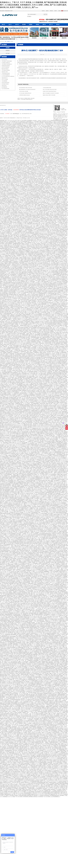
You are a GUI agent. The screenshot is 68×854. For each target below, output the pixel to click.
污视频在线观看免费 (43, 210)
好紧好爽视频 (60, 291)
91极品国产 (59, 482)
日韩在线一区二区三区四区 (46, 267)
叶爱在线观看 (45, 314)
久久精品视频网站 (3, 317)
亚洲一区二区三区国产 (12, 733)
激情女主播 (58, 173)
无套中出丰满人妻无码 (51, 568)
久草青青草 (5, 288)
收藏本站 (47, 10)
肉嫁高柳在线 (32, 287)
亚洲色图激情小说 (11, 305)
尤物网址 (52, 596)
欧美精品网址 (50, 234)
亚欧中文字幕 (22, 358)
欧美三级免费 (55, 392)
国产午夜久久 (20, 182)
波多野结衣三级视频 (40, 662)
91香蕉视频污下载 (50, 257)
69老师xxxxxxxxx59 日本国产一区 (46, 498)
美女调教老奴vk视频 (24, 624)
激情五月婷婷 (48, 223)
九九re (15, 307)
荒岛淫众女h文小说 (45, 426)
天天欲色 (31, 299)
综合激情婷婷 (42, 439)
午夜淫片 (24, 730)
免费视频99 (44, 141)
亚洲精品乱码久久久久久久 (57, 768)
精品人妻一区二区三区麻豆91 (19, 214)
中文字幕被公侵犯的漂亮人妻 (32, 305)
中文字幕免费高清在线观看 (59, 234)
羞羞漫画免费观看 (33, 627)
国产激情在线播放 (38, 173)
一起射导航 (13, 674)
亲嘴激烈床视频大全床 (57, 514)
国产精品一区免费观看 (4, 694)
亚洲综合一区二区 (46, 256)
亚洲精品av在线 (13, 491)
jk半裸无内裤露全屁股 (61, 757)
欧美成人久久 (10, 585)
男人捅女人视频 (7, 669)
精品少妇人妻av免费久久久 (36, 751)
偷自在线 (44, 629)
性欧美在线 (38, 255)
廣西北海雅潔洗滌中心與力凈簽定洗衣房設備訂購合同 (27, 89)
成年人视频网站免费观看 (42, 613)
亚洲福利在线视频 (13, 289)
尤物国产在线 (56, 484)
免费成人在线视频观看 (28, 553)
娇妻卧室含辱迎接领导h (14, 262)
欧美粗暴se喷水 (26, 164)
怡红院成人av (10, 692)
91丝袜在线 (9, 269)
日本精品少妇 (5, 134)
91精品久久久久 (23, 246)
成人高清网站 (14, 523)
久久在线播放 (35, 184)
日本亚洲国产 (15, 211)
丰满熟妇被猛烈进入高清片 (42, 653)
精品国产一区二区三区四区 (51, 518)
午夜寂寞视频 (53, 449)
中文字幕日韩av (33, 175)
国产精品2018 (5, 121)
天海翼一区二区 (5, 146)
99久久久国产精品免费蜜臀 (36, 314)
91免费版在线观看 (31, 173)
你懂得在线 (65, 440)
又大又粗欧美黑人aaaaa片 (42, 175)
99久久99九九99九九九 (29, 128)
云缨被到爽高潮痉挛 (50, 727)
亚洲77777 (29, 170)
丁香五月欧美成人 (8, 441)
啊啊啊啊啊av (47, 571)
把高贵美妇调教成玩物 (57, 230)
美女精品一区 (50, 765)
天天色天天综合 (18, 272)
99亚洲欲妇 (5, 291)
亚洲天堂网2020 (30, 171)
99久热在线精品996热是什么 (40, 632)
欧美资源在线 (43, 260)
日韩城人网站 (38, 466)
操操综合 (51, 701)
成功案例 (24, 24)
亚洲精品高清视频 (18, 268)
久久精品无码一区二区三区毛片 (16, 160)
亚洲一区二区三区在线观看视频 (35, 208)
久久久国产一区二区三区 (37, 505)
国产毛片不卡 (53, 594)
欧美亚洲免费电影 (26, 582)
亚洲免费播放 (18, 315)
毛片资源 (2, 441)
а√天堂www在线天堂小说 (37, 274)
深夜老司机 (15, 652)
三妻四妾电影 (42, 169)
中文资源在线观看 (22, 143)
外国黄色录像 (45, 160)
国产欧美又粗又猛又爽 (57, 242)
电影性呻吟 (44, 255)
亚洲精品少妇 (58, 375)
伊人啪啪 (3, 462)
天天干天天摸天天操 (8, 215)
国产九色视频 (43, 518)
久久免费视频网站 (23, 247)
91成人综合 (53, 287)
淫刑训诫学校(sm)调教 (51, 531)
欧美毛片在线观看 (10, 325)
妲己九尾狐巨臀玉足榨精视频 (25, 474)
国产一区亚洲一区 (35, 211)
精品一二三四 (62, 699)
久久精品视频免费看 (4, 639)
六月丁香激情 (46, 254)
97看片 (36, 468)
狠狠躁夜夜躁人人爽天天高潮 (46, 338)
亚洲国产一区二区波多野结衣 (45, 555)
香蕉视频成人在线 (43, 186)
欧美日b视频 (18, 534)
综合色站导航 (54, 167)
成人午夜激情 (42, 656)
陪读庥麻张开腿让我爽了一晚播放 (50, 472)
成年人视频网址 (3, 352)
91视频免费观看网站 (8, 614)
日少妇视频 (59, 176)
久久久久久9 (39, 577)
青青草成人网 (38, 492)
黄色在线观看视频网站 (44, 247)
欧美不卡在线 (26, 199)
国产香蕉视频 (16, 246)
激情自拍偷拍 (45, 452)
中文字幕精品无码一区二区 (15, 178)
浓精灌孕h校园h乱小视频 (5, 336)
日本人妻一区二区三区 (7, 138)
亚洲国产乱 (40, 434)
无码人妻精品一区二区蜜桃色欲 (16, 250)
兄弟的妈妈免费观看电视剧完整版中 (57, 120)
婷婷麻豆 (39, 243)
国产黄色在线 (16, 356)
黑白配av (53, 268)
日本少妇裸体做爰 (57, 493)
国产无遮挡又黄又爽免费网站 (52, 132)
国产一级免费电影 (34, 351)
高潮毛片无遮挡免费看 (43, 563)
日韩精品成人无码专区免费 (28, 151)
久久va (27, 742)
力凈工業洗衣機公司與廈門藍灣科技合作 (25, 93)
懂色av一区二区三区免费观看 (61, 409)
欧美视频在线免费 (55, 279)
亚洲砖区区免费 (24, 301)
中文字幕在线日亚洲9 (42, 494)
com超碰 (63, 221)
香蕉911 (26, 386)
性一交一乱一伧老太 (64, 495)
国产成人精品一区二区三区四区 (27, 311)
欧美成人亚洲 (29, 398)
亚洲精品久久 (33, 402)
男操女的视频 (13, 500)
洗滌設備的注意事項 (5, 71)
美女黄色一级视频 (13, 720)
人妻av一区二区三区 (6, 508)
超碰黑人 (13, 403)
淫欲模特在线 (4, 401)
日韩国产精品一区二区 (35, 378)
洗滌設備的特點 (4, 85)
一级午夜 (61, 196)
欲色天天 (6, 414)
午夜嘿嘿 (5, 246)
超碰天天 (63, 364)
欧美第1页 (40, 195)
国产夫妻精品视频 (48, 143)
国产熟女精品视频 (36, 362)
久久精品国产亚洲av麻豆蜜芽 (52, 469)
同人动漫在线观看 (56, 218)
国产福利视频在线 (45, 333)
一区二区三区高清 (30, 408)
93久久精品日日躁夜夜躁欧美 (21, 147)
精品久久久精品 (38, 525)
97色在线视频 (62, 660)
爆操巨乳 (59, 210)
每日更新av (28, 337)
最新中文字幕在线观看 (15, 402)
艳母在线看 (53, 628)
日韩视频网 (48, 467)
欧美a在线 (47, 135)
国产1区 (27, 344)
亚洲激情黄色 (26, 126)
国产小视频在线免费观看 (62, 269)
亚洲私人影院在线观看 (14, 345)
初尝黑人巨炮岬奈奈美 (19, 473)
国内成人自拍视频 (50, 707)
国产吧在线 (43, 132)
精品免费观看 (16, 484)
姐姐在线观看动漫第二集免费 (11, 331)
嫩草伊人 (28, 545)
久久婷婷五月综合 (16, 190)
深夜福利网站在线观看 (52, 291)
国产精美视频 (13, 558)
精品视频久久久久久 (27, 428)
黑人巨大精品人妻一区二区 (15, 772)
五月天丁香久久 (38, 717)
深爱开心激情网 (9, 351)
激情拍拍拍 (23, 576)
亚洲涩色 (19, 727)
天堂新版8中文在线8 (48, 321)
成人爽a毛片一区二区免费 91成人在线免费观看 (14, 360)
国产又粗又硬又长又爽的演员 (44, 421)
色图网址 (50, 685)
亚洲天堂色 (45, 159)
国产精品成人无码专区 (20, 305)
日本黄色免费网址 (44, 513)
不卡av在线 (58, 717)
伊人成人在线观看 (22, 332)
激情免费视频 (56, 196)
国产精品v (37, 450)
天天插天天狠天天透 (38, 422)
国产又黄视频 (61, 209)
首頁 (5, 41)
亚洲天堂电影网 (32, 636)
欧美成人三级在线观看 (57, 510)
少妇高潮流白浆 (6, 326)
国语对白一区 (46, 694)
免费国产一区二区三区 (47, 195)
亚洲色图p (42, 486)
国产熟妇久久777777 (6, 450)
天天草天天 (34, 524)
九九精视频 (52, 340)
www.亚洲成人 (58, 634)
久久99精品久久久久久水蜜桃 (59, 119)
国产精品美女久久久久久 (61, 318)
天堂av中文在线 (24, 714)
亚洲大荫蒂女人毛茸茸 (9, 308)
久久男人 (52, 409)
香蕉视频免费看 (25, 431)
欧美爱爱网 (23, 139)
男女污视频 (42, 157)
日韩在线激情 (22, 262)
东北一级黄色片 (39, 365)
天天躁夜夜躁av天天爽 (39, 131)
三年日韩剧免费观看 (47, 173)
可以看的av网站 (60, 427)
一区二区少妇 (18, 629)
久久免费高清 (5, 324)
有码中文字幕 (49, 240)
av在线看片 (30, 278)
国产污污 (28, 389)
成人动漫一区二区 (27, 401)
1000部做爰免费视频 (23, 186)
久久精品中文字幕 (42, 351)
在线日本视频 (20, 126)
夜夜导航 (58, 134)
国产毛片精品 (28, 411)
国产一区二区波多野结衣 (47, 529)
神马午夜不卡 (33, 749)
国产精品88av (23, 389)
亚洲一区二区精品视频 (30, 281)
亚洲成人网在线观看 (22, 666)
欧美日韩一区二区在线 (58, 259)
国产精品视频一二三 (56, 439)
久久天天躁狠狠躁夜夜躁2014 (41, 293)
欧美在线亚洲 (16, 306)
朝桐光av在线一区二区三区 (20, 304)
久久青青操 (22, 130)
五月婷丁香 (46, 487)
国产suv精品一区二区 (38, 139)
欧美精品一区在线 (18, 150)
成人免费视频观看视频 (57, 452)
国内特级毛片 (10, 246)
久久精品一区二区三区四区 (54, 182)
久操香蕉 (59, 211)
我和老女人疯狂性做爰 (31, 257)
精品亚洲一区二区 (46, 369)
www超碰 (11, 306)
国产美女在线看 (3, 241)
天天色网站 (27, 463)
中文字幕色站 (60, 261)
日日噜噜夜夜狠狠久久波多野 (31, 229)
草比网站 (35, 304)
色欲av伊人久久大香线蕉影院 (60, 448)
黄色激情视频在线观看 (9, 202)
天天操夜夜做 (15, 261)
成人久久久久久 (13, 423)
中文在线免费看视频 (34, 221)
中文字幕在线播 (63, 288)
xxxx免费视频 (64, 576)
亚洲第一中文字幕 (50, 697)
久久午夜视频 (59, 615)
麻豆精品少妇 (33, 358)
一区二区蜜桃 (13, 574)
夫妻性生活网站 (58, 643)
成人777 (49, 236)
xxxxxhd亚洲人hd (62, 302)
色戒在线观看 (3, 196)
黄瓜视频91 (63, 210)
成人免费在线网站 (45, 701)
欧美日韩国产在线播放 (22, 288)
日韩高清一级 (33, 145)
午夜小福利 (22, 344)
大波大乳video (33, 306)
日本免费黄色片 (16, 189)
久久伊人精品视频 (12, 121)
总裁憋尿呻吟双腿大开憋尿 (29, 182)
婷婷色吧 (41, 166)
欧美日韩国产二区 (40, 636)
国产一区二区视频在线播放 (6, 286)
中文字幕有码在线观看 (40, 480)
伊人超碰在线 (14, 210)
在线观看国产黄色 (25, 373)
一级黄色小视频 (29, 333)
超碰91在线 (49, 218)
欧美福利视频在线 (26, 635)
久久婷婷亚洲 (44, 198)
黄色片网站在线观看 (4, 398)
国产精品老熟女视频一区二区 (6, 295)
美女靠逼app (42, 437)
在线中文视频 (16, 158)
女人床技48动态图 (26, 585)
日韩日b (8, 195)
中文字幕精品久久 (36, 318)
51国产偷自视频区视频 (15, 601)
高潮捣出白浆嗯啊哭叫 (41, 506)
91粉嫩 (35, 653)
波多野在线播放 (36, 270)
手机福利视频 (34, 551)
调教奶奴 (5, 621)
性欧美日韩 (54, 494)
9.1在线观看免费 (20, 379)
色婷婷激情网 (37, 658)
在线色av (44, 289)
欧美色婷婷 (37, 699)
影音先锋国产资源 (7, 447)
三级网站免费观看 (12, 456)
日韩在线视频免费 (7, 544)
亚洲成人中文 (64, 653)
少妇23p (13, 472)
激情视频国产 (19, 705)
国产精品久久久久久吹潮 (33, 579)
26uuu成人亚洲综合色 (40, 671)
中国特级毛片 (26, 350)
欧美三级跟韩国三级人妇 (48, 188)
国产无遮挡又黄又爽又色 (16, 426)
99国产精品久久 (27, 532)
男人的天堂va (65, 147)
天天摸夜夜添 (21, 487)
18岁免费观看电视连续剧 (11, 193)
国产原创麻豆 (32, 317)
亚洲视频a (47, 461)
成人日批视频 (46, 249)
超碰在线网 (49, 373)
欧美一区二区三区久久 (41, 231)
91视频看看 (52, 664)
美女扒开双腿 (57, 330)
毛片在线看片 (24, 718)
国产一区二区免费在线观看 (58, 138)
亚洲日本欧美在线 (9, 165)
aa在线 (20, 218)
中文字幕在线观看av (51, 141)
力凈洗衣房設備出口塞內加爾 (23, 91)
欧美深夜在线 (42, 230)
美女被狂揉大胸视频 (22, 125)
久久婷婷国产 (48, 199)
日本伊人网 (9, 300)
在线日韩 (19, 244)
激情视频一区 (38, 532)
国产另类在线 (14, 133)
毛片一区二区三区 (38, 521)
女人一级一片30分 (5, 514)
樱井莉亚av (12, 594)
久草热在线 (2, 360)
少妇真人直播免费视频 (13, 552)
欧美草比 (17, 209)
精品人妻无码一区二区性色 (29, 517)
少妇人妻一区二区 (35, 537)
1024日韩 (17, 691)
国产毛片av (35, 565)
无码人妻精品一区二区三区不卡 (14, 183)
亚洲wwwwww (20, 289)
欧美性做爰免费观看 (12, 476)
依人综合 (21, 572)
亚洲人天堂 (62, 301)
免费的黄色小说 (42, 295)
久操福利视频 (33, 756)
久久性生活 (32, 131)
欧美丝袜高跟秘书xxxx (22, 564)
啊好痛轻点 (64, 666)
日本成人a (4, 269)
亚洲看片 (48, 416)
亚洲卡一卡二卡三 (61, 326)
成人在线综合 (35, 315)
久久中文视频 (3, 471)
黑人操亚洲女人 (40, 345)
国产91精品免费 (55, 430)
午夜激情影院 (10, 504)
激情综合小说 (22, 366)
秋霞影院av (59, 166)
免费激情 (12, 272)
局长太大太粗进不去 (38, 171)
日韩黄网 (57, 611)
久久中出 (23, 684)
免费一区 (37, 720)
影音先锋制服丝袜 (58, 578)
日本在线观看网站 (24, 506)
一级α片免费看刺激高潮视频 (23, 627)
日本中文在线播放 (22, 570)
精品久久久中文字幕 (28, 372)
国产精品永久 (9, 556)
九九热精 (59, 682)
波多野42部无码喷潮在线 (16, 373)
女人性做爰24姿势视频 (29, 704)
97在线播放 (51, 426)
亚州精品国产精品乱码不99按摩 (40, 366)
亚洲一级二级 (18, 531)
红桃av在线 (40, 414)
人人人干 (50, 150)
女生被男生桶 (47, 424)
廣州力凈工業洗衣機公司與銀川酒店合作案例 (49, 89)
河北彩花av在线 (15, 234)
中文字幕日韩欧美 (54, 620)
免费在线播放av (36, 486)
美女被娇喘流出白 (63, 611)
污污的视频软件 (20, 274)
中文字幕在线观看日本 (26, 279)
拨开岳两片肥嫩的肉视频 (11, 379)
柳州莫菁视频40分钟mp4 (32, 240)
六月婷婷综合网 (37, 510)
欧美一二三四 (47, 165)
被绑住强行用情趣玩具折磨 (57, 463)
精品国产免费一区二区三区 (39, 326)
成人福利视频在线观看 (25, 132)
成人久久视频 (48, 553)
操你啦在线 (57, 130)
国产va (37, 287)
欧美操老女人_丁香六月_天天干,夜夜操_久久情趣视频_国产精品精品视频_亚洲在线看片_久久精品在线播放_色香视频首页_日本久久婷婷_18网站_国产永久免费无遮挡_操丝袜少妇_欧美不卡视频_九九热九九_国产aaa (33, 4)
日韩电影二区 (19, 468)
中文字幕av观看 (25, 468)
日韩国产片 (50, 386)
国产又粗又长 (8, 578)
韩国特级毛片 (62, 170)
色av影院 (3, 133)
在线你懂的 (50, 484)
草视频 (32, 321)
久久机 (12, 724)
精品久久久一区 (9, 186)
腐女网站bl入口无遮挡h (39, 152)
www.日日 (11, 276)
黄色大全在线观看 (13, 440)
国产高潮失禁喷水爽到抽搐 (32, 143)
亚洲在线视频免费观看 (62, 215)
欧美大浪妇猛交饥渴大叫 (42, 370)
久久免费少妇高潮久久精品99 (16, 678)
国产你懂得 (18, 280)
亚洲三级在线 (35, 686)
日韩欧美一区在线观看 (15, 152)
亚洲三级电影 (25, 330)
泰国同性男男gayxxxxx (42, 204)
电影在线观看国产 (9, 243)
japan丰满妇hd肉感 (50, 550)
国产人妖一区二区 (64, 333)
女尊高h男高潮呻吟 (36, 217)
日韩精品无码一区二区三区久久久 (52, 621)
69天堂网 (51, 139)
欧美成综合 (38, 700)
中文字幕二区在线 (21, 641)
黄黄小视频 (40, 472)
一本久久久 (19, 623)
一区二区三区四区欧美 (39, 353)
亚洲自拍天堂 (5, 223)
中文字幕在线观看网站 (11, 533)
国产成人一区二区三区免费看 (6, 343)
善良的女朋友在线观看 (11, 604)
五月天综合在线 (59, 467)
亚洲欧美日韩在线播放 (45, 409)
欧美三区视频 (57, 662)
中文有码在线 (30, 283)
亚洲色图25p (13, 185)
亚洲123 (57, 699)
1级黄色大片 (33, 545)
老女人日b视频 (21, 680)
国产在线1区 (42, 658)
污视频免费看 (48, 248)
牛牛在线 (44, 209)
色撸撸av (2, 189)
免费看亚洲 (20, 537)
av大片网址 (2, 230)
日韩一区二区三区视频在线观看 (40, 531)
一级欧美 (21, 359)
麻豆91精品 (41, 481)
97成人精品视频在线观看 (15, 771)
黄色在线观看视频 (8, 474)
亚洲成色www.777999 (51, 482)
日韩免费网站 (35, 563)
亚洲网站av (45, 499)
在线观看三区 (3, 242)
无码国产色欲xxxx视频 (12, 616)
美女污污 (16, 481)
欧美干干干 (57, 394)
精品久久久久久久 (12, 611)
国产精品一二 (64, 546)
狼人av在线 (2, 549)
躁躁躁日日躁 (20, 167)
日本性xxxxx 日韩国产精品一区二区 (48, 235)
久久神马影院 (22, 698)
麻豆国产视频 (61, 729)
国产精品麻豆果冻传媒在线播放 (19, 337)
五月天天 (23, 221)
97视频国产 (24, 712)
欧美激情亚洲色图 (61, 360)
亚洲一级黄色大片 (18, 609)
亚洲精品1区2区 (62, 722)
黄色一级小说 (33, 430)
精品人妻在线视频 (35, 718)
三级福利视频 (24, 156)
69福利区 (24, 365)
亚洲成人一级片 (60, 568)
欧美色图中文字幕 (19, 127)
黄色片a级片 (35, 454)
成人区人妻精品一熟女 (15, 237)
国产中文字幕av (42, 223)
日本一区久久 (34, 250)
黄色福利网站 (48, 465)
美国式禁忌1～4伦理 (8, 214)
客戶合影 (7, 53)
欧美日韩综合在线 (41, 381)
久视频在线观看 (17, 135)
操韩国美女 (4, 682)
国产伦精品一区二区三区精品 (33, 192)
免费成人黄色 (5, 140)
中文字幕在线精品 (46, 725)
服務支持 (44, 24)
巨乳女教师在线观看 (23, 278)
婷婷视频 (39, 279)
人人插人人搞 (62, 224)
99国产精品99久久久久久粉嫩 (61, 334)
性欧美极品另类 (39, 357)
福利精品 (49, 401)
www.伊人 (16, 562)
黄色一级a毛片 (50, 737)
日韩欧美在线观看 (47, 552)
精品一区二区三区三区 (47, 154)
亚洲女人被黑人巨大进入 (39, 272)
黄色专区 (13, 208)
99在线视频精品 (17, 156)
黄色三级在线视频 (58, 595)
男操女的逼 (8, 722)
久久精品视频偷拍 (59, 454)
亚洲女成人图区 (42, 287)
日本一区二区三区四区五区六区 (38, 544)
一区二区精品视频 (37, 645)
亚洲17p (9, 235)
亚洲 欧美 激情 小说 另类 (50, 343)
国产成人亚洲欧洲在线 (21, 121)
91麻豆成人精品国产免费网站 (8, 141)
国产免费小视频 (20, 746)
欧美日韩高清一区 (56, 280)
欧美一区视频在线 (8, 189)
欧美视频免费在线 (52, 283)
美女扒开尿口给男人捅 (11, 362)
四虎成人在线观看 (16, 389)
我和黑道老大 (61, 314)
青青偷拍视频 (25, 122)
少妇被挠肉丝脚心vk (29, 366)
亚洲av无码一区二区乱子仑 (38, 372)
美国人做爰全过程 (23, 217)
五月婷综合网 (8, 159)
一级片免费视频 (41, 164)
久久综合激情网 (30, 540)
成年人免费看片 (19, 635)
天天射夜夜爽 (53, 177)
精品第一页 (55, 462)
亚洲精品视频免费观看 (53, 505)
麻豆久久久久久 (44, 420)
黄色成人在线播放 (29, 736)
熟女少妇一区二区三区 (38, 201)
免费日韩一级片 (6, 346)
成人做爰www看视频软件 (17, 255)
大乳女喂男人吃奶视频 (47, 242)
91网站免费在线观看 (46, 126)
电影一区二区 (13, 584)
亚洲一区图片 (17, 480)
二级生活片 (51, 214)
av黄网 (60, 139)
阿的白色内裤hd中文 (47, 146)
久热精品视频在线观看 (19, 153)
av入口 (24, 719)
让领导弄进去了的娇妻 (21, 388)
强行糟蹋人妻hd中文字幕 (50, 131)
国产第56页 (16, 613)
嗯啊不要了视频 (13, 694)
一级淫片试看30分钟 (14, 524)
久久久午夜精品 (51, 576)
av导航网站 (59, 730)
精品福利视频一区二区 (46, 279)
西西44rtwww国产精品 (51, 255)
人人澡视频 (29, 255)
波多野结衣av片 (28, 204)
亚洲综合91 (63, 249)
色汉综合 (29, 707)
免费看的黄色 (33, 172)
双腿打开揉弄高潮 (4, 376)
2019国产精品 (3, 379)
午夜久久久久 (49, 273)
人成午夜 (9, 131)
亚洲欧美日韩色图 (51, 460)
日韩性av (31, 727)
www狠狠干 (18, 430)
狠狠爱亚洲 (36, 584)
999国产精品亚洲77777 (54, 736)
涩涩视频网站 (31, 122)
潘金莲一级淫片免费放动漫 (52, 320)
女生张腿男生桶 (56, 589)
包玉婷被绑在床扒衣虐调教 (58, 585)
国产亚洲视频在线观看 (13, 398)
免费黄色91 (12, 184)
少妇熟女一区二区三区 (11, 717)
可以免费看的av (39, 462)
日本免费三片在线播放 (6, 210)
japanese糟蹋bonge (21, 556)
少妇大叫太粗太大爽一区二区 (40, 128)
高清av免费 (27, 427)
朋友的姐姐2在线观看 (9, 494)
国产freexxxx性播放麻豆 (11, 320)
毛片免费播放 (57, 214)
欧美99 (18, 301)
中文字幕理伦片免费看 (47, 601)
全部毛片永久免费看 (20, 453)
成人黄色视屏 (46, 772)
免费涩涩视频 (12, 697)
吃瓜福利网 (55, 737)
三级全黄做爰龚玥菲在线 (63, 471)
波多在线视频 (45, 521)
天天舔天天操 (45, 127)
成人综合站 (58, 739)
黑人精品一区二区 (58, 260)
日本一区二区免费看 (36, 333)
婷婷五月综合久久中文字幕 (36, 262)
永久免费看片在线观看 (54, 542)
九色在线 (47, 169)
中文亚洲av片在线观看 (34, 520)
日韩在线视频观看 (18, 730)
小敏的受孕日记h (11, 137)
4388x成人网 (64, 240)
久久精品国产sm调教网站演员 (17, 722)
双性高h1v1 (44, 765)
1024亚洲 (13, 180)
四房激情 (41, 530)
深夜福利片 (40, 524)
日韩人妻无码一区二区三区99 (25, 544)
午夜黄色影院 (24, 298)
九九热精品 (5, 723)
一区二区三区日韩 (58, 331)
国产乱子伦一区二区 (29, 584)
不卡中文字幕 (13, 339)
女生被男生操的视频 (17, 732)
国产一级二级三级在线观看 (36, 154)
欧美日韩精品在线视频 (29, 260)
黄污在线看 (52, 440)
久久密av (35, 629)
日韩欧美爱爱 (29, 121)
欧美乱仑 (61, 156)
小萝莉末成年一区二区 (45, 278)
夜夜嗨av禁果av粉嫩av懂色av (27, 645)
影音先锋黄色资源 (54, 308)
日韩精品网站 (17, 621)
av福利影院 (15, 143)
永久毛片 (51, 431)
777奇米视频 (54, 682)
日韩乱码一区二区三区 (60, 262)
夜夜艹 (56, 468)
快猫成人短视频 (33, 350)
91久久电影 (47, 227)
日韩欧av (55, 450)
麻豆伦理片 (38, 276)
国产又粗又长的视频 (29, 193)
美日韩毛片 (59, 126)
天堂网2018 (34, 665)
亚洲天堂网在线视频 (62, 270)
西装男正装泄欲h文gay (44, 384)
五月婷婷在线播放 (21, 463)
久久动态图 (2, 643)
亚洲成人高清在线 (8, 468)
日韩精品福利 (61, 526)
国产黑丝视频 (5, 287)
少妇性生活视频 (53, 630)
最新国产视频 (11, 139)
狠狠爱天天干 (27, 746)
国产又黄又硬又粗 (32, 369)
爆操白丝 (2, 403)
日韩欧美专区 (32, 440)
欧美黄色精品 (18, 311)
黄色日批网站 (39, 369)
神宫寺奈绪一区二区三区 (7, 763)
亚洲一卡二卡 (65, 450)
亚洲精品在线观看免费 (50, 591)
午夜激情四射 (22, 146)
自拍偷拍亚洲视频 (54, 272)
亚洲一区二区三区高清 (31, 602)
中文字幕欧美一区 (8, 603)
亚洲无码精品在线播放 (16, 286)
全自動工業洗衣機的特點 (5, 67)
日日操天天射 (55, 150)
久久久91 (23, 318)
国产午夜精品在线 (35, 441)
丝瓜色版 (42, 321)
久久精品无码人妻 (12, 172)
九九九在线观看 (44, 408)
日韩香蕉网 (63, 304)
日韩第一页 (46, 221)
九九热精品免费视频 (33, 587)
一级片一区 (31, 713)
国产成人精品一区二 (28, 647)
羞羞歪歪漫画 (62, 247)
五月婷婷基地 (45, 558)
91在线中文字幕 (61, 647)
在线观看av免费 (28, 471)
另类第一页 (52, 254)
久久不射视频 (65, 730)
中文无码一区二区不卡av (40, 317)
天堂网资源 (53, 614)
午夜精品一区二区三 (36, 125)
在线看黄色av (20, 498)
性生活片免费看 (7, 403)
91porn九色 (34, 231)
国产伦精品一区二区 (21, 210)
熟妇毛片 (51, 196)
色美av (46, 501)
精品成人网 (58, 231)
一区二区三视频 (51, 595)
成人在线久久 (21, 447)
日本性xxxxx (16, 532)
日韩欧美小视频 (51, 370)
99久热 (46, 386)
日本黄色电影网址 (22, 591)
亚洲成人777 (34, 460)
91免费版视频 (4, 198)
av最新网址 (2, 154)
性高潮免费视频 (20, 500)
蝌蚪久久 (37, 330)
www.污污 (2, 591)
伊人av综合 (42, 673)
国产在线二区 (25, 632)
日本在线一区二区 (23, 141)
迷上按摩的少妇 (44, 739)
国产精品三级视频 (23, 283)
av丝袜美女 (38, 235)
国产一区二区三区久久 (37, 514)
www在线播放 (38, 141)
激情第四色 (61, 132)
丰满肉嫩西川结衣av (61, 158)
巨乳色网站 (37, 517)
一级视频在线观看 (23, 325)
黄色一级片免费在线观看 (36, 132)
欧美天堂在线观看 (43, 392)
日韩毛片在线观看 (14, 170)
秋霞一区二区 (43, 682)
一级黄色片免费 (48, 439)
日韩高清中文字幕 (4, 126)
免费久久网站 (12, 559)
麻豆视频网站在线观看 (62, 178)
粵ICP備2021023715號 (26, 117)
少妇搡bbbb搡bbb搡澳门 (27, 472)
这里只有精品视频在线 (22, 767)
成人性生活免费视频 (9, 613)
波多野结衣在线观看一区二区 (57, 199)
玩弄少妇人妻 (63, 435)
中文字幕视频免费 (51, 366)
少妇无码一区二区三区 (52, 613)
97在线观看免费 (31, 186)
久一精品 (13, 319)
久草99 (42, 220)
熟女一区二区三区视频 (26, 124)
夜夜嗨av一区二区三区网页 (18, 711)
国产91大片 (52, 424)
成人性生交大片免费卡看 (59, 144)
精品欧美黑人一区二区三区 (35, 177)
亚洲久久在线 (14, 159)
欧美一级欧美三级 (29, 180)
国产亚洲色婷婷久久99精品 (12, 673)
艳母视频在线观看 (12, 294)
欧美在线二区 (28, 551)
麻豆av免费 (64, 131)
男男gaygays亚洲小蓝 (62, 228)
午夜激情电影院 (26, 649)
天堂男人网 (7, 410)
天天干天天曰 (28, 262)
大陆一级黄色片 (32, 466)
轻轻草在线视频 (7, 725)
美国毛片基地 (4, 312)
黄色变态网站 (38, 158)
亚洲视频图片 (56, 216)
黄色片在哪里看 (64, 697)
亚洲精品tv (29, 505)
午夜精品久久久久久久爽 (37, 588)
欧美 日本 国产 (35, 672)
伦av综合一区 (34, 242)
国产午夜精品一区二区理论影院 (26, 692)
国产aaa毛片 (50, 572)
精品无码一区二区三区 (19, 555)
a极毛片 (45, 685)
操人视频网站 (6, 557)
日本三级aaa (5, 281)
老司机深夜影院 (36, 278)
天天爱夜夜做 (23, 237)
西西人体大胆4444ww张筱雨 (53, 159)
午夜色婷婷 (37, 220)
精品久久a (9, 373)
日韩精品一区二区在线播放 (19, 563)
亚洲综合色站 (3, 646)
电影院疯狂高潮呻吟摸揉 (13, 134)
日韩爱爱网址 (31, 658)
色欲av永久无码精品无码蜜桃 (26, 216)
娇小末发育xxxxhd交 (22, 266)
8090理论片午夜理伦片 (20, 551)
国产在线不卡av (11, 479)
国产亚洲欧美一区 (8, 211)
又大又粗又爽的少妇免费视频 (26, 120)
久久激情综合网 (52, 390)
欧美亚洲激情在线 (8, 424)
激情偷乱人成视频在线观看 (60, 370)
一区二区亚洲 (20, 299)
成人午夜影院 (47, 363)
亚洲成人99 (13, 196)
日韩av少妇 (4, 323)
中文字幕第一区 (9, 158)
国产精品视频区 (47, 504)
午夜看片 (56, 704)
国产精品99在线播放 (50, 260)
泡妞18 (40, 526)
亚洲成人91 (9, 386)
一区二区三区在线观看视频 (22, 241)
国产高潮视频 (33, 289)
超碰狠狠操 (27, 358)
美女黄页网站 (50, 163)
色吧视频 (39, 257)
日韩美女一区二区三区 (13, 223)
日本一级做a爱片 (22, 398)
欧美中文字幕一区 (57, 276)
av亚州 (24, 371)
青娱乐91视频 (45, 291)
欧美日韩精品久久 (48, 197)
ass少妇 (50, 333)
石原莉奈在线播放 (45, 398)
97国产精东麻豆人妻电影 (8, 307)
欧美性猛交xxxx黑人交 (12, 327)
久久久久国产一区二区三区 (28, 268)
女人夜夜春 (47, 544)
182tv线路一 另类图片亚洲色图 (52, 640)
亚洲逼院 (39, 364)
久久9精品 (63, 649)
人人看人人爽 (42, 633)
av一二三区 (36, 608)
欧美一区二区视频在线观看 (39, 227)
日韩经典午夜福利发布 (18, 409)
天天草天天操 (51, 500)
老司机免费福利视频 (62, 250)
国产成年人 (49, 672)
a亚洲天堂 (16, 276)
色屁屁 (31, 307)
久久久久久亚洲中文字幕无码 (27, 546)
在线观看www (35, 346)
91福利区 (28, 328)
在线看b (15, 767)
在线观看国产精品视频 (29, 404)
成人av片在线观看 (51, 719)
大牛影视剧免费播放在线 (27, 514)
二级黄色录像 (56, 300)
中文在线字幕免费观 (18, 719)
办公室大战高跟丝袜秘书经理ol (52, 410)
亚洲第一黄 (22, 378)
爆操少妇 (17, 202)
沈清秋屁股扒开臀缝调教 (8, 583)
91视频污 (13, 209)
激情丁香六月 (31, 334)
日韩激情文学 (59, 521)
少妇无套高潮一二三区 (38, 453)
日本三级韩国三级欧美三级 (9, 596)
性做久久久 (39, 452)
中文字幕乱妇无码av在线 (27, 176)
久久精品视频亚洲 (20, 193)
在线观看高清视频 (29, 454)
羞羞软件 (40, 604)
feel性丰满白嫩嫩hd (53, 478)
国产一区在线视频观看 (33, 550)
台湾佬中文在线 (38, 288)
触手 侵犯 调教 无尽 (15, 235)
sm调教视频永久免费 (56, 304)
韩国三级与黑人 (64, 273)
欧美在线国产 (57, 661)
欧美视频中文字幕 (52, 521)
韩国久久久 (27, 221)
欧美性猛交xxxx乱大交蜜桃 (50, 203)
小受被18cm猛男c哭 (31, 732)
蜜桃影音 (3, 588)
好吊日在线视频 (44, 667)
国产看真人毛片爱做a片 (14, 624)
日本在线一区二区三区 (46, 532)
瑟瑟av (14, 171)
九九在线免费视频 (10, 481)
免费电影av (26, 711)
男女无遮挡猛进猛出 (12, 126)
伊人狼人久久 (36, 392)
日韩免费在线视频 (6, 366)
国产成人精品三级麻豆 (56, 546)
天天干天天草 (57, 212)
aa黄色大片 (17, 285)
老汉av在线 (43, 307)
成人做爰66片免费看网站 (47, 288)
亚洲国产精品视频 (3, 630)
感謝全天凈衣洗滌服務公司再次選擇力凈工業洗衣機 (50, 93)
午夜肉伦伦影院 (32, 415)
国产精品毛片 (14, 333)
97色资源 (63, 173)
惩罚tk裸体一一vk (55, 223)
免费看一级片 (33, 198)
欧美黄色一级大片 (44, 180)
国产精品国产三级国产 (9, 429)
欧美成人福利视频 (54, 250)
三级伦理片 (53, 581)
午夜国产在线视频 (17, 712)
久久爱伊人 (61, 179)
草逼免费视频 (46, 214)
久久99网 (25, 230)
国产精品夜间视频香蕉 (5, 487)
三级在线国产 (6, 289)
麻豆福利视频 (44, 717)
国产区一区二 (8, 510)
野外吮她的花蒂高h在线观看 (19, 215)
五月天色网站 (11, 324)
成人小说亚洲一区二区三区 (18, 700)
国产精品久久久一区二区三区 (12, 224)
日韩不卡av (47, 468)
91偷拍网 (34, 255)
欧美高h (36, 446)
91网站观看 (52, 540)
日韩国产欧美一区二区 (4, 228)
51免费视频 (51, 152)
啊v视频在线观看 (33, 164)
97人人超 (34, 121)
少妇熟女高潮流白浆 (14, 437)
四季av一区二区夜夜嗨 (25, 381)
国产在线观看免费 (41, 250)
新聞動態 (30, 24)
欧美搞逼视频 (14, 182)
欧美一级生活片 (11, 539)
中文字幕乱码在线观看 (38, 713)
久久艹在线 (40, 242)
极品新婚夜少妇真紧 (7, 442)
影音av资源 (59, 359)
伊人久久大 (19, 668)
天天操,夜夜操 (48, 222)
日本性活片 (59, 294)
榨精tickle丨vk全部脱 (23, 202)
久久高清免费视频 (18, 384)
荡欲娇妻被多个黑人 (33, 386)
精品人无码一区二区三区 (35, 157)
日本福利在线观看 (23, 173)
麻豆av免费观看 (28, 242)
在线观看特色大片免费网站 (25, 154)
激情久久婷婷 (32, 344)
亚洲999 (41, 542)
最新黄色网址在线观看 (11, 471)
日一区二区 (48, 475)
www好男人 (6, 172)
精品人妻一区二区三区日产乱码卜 (36, 615)
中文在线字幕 (12, 304)
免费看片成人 (53, 369)
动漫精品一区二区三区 (11, 166)
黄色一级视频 (55, 700)
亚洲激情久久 (25, 583)
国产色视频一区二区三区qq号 (54, 513)
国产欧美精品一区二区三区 (20, 308)
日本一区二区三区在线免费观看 (35, 160)
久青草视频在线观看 (36, 248)
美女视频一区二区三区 (16, 188)
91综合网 (22, 716)
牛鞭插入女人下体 (27, 275)
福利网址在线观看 (6, 626)
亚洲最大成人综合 (38, 311)
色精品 (55, 188)
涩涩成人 (40, 745)
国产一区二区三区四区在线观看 (15, 122)
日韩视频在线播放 (50, 377)
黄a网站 (2, 416)
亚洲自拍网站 (24, 315)
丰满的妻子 (46, 431)
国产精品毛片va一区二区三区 (38, 716)
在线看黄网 (13, 163)
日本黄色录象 (43, 312)
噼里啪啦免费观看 (14, 212)
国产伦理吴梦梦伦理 (8, 615)
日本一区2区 (6, 584)
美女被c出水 (55, 632)
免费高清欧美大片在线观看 (26, 135)
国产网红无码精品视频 (55, 244)
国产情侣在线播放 (6, 437)
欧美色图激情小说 (58, 313)
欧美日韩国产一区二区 (23, 628)
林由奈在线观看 (29, 481)
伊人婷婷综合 (10, 716)
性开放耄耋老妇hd (27, 250)
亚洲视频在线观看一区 (16, 578)
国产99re (50, 314)
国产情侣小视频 (40, 306)
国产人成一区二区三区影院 (52, 228)
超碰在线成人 (14, 227)
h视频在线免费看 (51, 667)
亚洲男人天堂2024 (31, 238)
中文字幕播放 (58, 376)
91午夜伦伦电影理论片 (42, 371)
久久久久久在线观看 (34, 150)
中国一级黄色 (3, 526)
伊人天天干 (62, 141)
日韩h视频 (17, 218)
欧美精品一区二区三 (23, 370)
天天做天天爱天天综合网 (24, 536)
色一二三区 (20, 391)
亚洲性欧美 (60, 607)
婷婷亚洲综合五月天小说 (37, 170)
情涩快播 (37, 186)
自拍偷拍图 (12, 453)
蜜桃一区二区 (55, 314)
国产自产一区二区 (48, 140)
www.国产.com (31, 152)
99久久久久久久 (63, 601)
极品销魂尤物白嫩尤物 (61, 357)
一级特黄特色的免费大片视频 (50, 122)
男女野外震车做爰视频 (61, 124)
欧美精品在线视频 (17, 176)
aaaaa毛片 (52, 212)
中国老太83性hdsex (30, 139)
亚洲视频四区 (7, 491)
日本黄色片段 (33, 357)
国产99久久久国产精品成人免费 (22, 415)
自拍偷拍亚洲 (59, 391)
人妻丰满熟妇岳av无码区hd (44, 308)
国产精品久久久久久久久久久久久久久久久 (27, 224)
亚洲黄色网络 (27, 378)
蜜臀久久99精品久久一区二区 (35, 126)
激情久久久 (51, 453)
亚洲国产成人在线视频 (27, 231)
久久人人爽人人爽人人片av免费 (35, 375)
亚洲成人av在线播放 (44, 190)
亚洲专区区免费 (12, 514)
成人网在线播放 (57, 249)
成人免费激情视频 (20, 647)
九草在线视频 (31, 273)
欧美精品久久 (16, 154)
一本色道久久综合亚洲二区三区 (43, 120)
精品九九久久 (9, 132)
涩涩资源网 (32, 195)
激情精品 (58, 278)
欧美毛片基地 (18, 546)
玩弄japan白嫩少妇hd (16, 684)
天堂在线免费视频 (33, 331)
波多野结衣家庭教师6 (62, 737)
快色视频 (37, 555)
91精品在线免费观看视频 (51, 391)
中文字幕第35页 (47, 628)
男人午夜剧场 (50, 198)
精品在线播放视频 (19, 594)
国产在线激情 (29, 300)
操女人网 (5, 176)
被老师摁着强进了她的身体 (47, 237)
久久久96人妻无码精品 (42, 401)
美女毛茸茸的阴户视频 (57, 267)
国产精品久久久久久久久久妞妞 (18, 343)
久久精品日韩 (62, 527)
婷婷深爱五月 (8, 463)
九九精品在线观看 (34, 294)
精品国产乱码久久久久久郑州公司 (22, 530)
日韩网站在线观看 (11, 455)
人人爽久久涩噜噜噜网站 (24, 701)
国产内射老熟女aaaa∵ (40, 609)
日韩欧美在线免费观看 (32, 529)
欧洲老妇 (12, 177)
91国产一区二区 (41, 222)
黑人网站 (29, 313)
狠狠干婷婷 (20, 552)
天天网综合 (41, 221)
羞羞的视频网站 (58, 131)
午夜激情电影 (6, 217)
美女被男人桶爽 (48, 673)
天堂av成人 (41, 407)
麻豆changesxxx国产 (33, 205)
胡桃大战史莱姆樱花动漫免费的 (25, 236)
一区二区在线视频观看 (19, 404)
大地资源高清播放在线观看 (9, 127)
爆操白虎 (2, 609)
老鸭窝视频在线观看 (35, 337)
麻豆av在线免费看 (9, 643)
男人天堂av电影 (16, 295)
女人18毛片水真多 (63, 552)
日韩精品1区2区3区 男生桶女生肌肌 (31, 295)
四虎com (29, 767)
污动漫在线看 (32, 485)
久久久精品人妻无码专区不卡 (17, 511)
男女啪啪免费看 (60, 283)
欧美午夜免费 (62, 761)
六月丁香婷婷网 (55, 575)
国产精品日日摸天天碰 (60, 544)
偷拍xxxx (27, 280)
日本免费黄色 (55, 526)
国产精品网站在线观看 (50, 441)
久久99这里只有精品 (60, 390)
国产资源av (35, 236)
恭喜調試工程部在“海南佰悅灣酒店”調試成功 (49, 91)
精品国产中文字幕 (26, 407)
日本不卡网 (47, 735)
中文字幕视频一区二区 (55, 165)
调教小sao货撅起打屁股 (17, 138)
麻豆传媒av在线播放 (6, 170)
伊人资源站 (58, 186)
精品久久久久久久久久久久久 (9, 710)
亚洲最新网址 (34, 341)
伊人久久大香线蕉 (23, 196)
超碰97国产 (20, 350)
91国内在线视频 (12, 551)
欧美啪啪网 (64, 362)
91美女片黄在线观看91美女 (52, 233)
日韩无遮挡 (56, 163)
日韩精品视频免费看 (7, 313)
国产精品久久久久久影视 (47, 761)
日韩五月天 (42, 643)
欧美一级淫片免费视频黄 (13, 628)
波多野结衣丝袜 (3, 147)
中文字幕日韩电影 (56, 333)
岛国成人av (11, 416)
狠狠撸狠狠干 (19, 514)
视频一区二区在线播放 (46, 732)
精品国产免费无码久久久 (11, 157)
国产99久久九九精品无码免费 (47, 125)
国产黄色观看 (48, 720)
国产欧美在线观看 (63, 227)
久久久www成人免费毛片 (5, 334)
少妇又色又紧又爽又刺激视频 (33, 196)
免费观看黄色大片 (38, 479)
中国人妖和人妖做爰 (24, 416)
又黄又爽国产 (27, 447)
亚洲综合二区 (16, 763)
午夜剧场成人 (5, 735)
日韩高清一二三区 (29, 137)
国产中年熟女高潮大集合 (17, 269)
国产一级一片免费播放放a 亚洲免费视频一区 (23, 568)
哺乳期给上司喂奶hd (51, 186)
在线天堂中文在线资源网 (31, 266)
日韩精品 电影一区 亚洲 (20, 180)
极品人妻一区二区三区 (23, 211)
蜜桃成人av (26, 205)
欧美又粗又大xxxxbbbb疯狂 (10, 240)
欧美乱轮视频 (42, 720)
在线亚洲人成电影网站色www (33, 417)
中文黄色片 (20, 769)
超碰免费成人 (16, 643)
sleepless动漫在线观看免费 (61, 137)
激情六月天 (10, 358)
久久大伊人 (52, 699)
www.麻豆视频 (34, 566)
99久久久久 (13, 169)
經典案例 (7, 50)
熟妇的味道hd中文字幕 (6, 301)
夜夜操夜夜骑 (63, 246)
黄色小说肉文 (8, 209)
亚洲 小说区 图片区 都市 (38, 246)
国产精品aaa (11, 532)
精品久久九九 (41, 666)
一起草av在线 (34, 611)
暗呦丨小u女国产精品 (6, 523)
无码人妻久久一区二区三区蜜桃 (51, 437)
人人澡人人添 (22, 352)
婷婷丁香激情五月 (8, 449)
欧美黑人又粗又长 (47, 712)
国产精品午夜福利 (46, 170)
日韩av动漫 (48, 268)
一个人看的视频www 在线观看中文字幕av (34, 719)
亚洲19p (61, 707)
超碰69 (29, 291)
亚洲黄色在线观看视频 (47, 357)
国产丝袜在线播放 (24, 263)
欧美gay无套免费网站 (14, 346)
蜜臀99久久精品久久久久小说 (51, 164)
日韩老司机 (39, 629)
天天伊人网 (47, 744)
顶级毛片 (33, 532)
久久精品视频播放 (14, 540)
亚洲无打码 (53, 137)
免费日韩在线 (10, 627)
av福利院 (8, 391)
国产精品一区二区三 (32, 433)
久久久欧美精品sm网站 (47, 743)
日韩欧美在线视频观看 (42, 617)
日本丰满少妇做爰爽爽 (56, 506)
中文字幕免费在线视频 (35, 463)
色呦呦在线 (59, 472)
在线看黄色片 (51, 558)
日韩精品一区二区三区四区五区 (59, 243)
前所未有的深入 (27, 289)
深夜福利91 (37, 500)
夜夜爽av (40, 176)
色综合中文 (29, 217)
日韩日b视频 (31, 323)
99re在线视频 (34, 124)
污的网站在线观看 (42, 377)
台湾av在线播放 (29, 388)
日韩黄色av (42, 196)
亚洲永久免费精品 (38, 256)
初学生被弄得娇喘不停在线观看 (29, 368)
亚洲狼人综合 (3, 192)
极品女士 (23, 590)
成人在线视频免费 (44, 134)
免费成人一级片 (63, 307)
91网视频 (22, 351)
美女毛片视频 (55, 368)
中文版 (64, 10)
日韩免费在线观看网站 (54, 600)
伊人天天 (12, 660)
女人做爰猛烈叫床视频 (48, 584)
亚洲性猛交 (43, 215)
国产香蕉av (60, 392)
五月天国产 (8, 133)
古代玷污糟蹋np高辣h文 (48, 759)
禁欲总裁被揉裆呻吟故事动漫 (43, 327)
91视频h (58, 298)
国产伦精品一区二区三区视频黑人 (23, 145)
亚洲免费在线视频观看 (29, 233)
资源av (40, 144)
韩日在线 (54, 556)
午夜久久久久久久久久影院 (51, 609)
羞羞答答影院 (16, 359)
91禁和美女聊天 (42, 403)
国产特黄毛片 (20, 744)
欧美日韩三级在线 (31, 601)
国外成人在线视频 (20, 227)
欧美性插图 (8, 230)
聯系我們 (57, 24)
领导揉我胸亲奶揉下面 (42, 236)
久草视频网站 (65, 166)
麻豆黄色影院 (20, 720)
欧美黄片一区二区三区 (26, 188)
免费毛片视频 (24, 259)
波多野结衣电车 (6, 237)
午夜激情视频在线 (53, 551)
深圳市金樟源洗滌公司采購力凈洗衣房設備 (25, 87)
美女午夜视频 (53, 749)
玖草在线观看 (28, 382)
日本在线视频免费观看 (37, 677)
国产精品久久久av (41, 489)
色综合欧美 (32, 555)
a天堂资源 (34, 120)
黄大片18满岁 (47, 608)
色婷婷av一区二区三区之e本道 (8, 396)
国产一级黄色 (40, 499)
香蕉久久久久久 (17, 256)
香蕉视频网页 (26, 157)
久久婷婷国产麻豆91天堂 (24, 189)
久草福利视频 (46, 246)
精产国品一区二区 (63, 476)
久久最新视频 (36, 321)
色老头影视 (10, 140)
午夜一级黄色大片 (17, 461)
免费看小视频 (39, 121)
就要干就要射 (44, 648)
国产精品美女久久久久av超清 (19, 317)
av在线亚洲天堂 (29, 691)
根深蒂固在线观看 (45, 649)
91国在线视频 (50, 545)
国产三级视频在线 (48, 372)
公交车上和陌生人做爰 (34, 469)
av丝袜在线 (47, 540)
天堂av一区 (42, 137)
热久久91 (6, 479)
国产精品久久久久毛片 (8, 649)
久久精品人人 (25, 179)
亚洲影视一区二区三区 (62, 622)
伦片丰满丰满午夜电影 (44, 417)
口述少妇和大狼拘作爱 (33, 414)
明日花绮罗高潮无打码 (9, 555)
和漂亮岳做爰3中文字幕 (38, 332)
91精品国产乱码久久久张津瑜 (8, 330)
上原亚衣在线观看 (11, 365)
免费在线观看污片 (22, 481)
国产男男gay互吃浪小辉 (9, 150)
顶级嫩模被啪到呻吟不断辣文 (19, 243)
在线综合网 (58, 564)
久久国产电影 (47, 382)
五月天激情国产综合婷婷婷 (23, 331)
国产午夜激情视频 (64, 160)
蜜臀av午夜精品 (63, 140)
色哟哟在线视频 (15, 433)
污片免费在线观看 (14, 229)
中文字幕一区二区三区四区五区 (50, 427)
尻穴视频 (13, 531)
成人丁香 (45, 324)
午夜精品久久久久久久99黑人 (50, 473)
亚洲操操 (3, 164)
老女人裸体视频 (18, 377)
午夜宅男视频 (43, 378)
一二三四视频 (46, 139)
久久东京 (8, 646)
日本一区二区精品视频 (38, 183)
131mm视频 (13, 394)
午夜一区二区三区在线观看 (53, 563)
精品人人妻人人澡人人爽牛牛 (8, 712)
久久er (6, 273)
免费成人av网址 (62, 674)
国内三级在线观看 (22, 417)
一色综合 (45, 545)
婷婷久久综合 (22, 204)
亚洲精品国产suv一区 (4, 377)
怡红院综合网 (26, 287)
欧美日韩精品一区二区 (8, 768)
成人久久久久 (60, 167)
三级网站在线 (45, 610)
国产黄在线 (33, 556)
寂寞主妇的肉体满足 (61, 613)
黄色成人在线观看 (57, 487)
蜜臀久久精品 (26, 131)
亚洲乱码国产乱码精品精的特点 (42, 635)
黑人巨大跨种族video (12, 302)
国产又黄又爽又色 (50, 128)
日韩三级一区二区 (18, 724)
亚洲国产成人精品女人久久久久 (28, 249)
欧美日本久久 (16, 692)
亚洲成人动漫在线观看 (31, 467)
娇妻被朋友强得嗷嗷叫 (17, 521)
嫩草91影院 (52, 397)
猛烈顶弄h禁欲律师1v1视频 (8, 485)
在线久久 (22, 242)
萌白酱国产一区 (57, 636)
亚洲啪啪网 (20, 212)
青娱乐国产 (52, 227)
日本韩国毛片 (54, 654)
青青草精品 (20, 151)
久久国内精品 (57, 128)
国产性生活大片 (6, 402)
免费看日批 (44, 707)
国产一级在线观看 (34, 423)
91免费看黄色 (36, 352)
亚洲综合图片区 (6, 492)
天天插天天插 (11, 135)
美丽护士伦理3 (58, 371)
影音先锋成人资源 (26, 150)
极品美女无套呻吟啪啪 (41, 138)
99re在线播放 (63, 256)
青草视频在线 (49, 138)
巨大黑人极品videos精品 (29, 326)
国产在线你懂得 (3, 179)
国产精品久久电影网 (52, 282)
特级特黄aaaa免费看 (12, 668)
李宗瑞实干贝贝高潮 (14, 417)
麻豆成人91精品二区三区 (17, 632)
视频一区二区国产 (52, 713)
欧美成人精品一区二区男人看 (10, 244)
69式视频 (24, 742)
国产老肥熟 (17, 571)
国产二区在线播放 (4, 318)
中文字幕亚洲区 (45, 527)
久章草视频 (29, 685)
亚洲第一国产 (52, 327)
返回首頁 (43, 10)
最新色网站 (38, 358)
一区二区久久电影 (38, 324)
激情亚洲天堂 (49, 275)
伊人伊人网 (39, 145)
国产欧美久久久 (29, 563)
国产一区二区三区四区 (43, 710)
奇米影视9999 (61, 272)
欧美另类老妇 (45, 637)
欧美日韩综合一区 (48, 345)
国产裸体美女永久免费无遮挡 (54, 160)
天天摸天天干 (32, 711)
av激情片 (47, 658)
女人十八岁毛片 (39, 127)
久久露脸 (27, 215)
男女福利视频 (34, 401)
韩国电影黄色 (40, 214)
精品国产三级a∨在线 (9, 256)
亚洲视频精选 (49, 534)
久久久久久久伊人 (31, 165)
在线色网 (51, 514)
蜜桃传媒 (38, 134)
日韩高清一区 (8, 654)
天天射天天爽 (17, 381)
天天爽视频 (53, 192)
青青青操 (39, 585)
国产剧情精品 (58, 193)
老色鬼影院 (48, 315)
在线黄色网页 (47, 137)
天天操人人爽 (11, 422)
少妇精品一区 (60, 627)
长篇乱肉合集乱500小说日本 (28, 646)
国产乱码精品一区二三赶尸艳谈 (38, 474)
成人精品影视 (62, 542)
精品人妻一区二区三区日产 (22, 440)
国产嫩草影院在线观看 (13, 743)
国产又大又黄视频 (10, 562)
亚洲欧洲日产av (14, 607)
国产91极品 (6, 340)
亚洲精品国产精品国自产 (5, 270)
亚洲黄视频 (6, 249)
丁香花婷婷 (42, 564)
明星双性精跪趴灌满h (63, 341)
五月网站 (38, 390)
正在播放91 (63, 128)
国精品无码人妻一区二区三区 (34, 356)
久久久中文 (54, 143)
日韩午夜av (62, 184)
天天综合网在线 (17, 622)
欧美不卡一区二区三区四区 (30, 768)
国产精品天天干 (39, 261)
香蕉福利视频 (48, 679)
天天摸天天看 (39, 436)
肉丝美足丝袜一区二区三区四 (9, 144)
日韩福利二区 (42, 416)
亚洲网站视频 (41, 501)
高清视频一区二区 (55, 686)
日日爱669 (44, 311)
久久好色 (44, 568)
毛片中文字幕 (36, 530)
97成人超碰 (47, 664)
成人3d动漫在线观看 (30, 253)
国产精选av (12, 543)
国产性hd (48, 244)
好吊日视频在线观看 (36, 420)
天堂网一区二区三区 (58, 404)
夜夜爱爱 (30, 624)
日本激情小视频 (54, 261)
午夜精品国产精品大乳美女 (15, 341)
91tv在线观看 (56, 152)
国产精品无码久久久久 (44, 440)
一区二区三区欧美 (46, 581)
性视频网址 (24, 449)
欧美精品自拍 (16, 358)
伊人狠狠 (43, 471)
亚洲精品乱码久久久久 (7, 188)
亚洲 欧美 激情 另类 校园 (62, 195)
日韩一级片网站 (37, 167)
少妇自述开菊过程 (28, 197)
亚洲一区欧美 (32, 700)
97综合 (17, 196)
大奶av (9, 724)
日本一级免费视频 (55, 685)
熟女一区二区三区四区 (23, 369)
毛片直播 (53, 173)
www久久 (51, 487)
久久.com (59, 725)
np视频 (63, 472)
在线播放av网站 (35, 216)
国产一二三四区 (30, 712)
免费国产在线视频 (23, 257)
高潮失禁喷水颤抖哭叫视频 (55, 358)
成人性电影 (13, 595)
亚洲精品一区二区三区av (28, 533)
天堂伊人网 (55, 485)
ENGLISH (66, 10)
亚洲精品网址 (62, 197)
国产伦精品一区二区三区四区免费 (24, 397)
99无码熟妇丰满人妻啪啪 (17, 179)
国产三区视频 (20, 199)
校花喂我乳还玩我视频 (20, 382)
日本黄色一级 (54, 353)
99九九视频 (65, 617)
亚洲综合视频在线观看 (57, 240)
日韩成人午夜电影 (54, 471)
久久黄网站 (42, 497)
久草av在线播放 (56, 570)
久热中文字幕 (11, 384)
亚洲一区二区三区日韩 (39, 455)
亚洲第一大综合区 (58, 349)
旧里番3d (24, 218)
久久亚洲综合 (7, 212)
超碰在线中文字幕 (45, 587)
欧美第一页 (47, 474)
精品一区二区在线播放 (48, 481)
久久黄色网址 (40, 266)
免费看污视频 (60, 474)
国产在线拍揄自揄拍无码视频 (17, 321)
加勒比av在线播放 (45, 225)
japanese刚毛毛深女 (10, 770)
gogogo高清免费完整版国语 (8, 505)
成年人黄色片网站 (31, 459)
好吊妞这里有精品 (57, 365)
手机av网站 (8, 531)
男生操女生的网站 (16, 201)
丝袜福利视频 (23, 408)
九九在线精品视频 (14, 203)
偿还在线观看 (57, 675)
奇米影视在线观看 (56, 601)
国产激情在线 (29, 648)
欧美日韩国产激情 (30, 302)
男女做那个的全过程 (38, 133)
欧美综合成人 (43, 624)
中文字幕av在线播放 (39, 286)
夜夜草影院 (2, 427)
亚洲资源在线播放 (13, 498)
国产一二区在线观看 (46, 177)
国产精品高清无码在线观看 (37, 188)
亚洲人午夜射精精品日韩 (58, 311)
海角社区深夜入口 (62, 350)
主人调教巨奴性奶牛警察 (27, 424)
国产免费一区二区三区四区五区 (37, 147)
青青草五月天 (52, 587)
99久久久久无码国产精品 (34, 439)
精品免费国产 (50, 365)
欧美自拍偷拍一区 (11, 415)
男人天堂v (57, 707)
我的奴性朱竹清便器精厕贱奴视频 (54, 642)
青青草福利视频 (20, 542)
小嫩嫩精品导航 (48, 706)
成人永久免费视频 (64, 191)
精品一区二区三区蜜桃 (62, 146)
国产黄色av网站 (62, 430)
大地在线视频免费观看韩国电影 (16, 421)
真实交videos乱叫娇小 (29, 146)
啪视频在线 (59, 203)
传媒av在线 (2, 314)
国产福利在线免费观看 (58, 701)
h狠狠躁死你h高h (46, 133)
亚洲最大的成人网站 (15, 130)
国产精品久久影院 (41, 465)
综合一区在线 (50, 311)
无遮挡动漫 (15, 769)
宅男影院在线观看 (47, 341)
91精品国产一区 (18, 198)
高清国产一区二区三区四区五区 (22, 518)
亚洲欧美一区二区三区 (48, 407)
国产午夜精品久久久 (56, 767)
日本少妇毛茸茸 (5, 139)
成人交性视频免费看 (30, 455)
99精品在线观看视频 (10, 153)
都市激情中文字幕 (60, 623)
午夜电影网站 (57, 751)
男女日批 (59, 645)
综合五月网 (7, 152)
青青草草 (47, 196)
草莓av (51, 379)
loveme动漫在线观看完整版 (42, 172)
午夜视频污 (61, 640)
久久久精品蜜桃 (55, 497)
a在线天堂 (37, 723)
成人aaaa (13, 736)
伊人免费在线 (32, 513)
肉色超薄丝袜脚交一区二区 (17, 287)
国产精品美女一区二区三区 (41, 447)
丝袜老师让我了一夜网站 (44, 565)
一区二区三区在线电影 (39, 122)
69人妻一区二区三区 (41, 731)
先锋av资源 (17, 141)
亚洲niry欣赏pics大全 (22, 170)
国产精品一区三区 (41, 124)
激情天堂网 (16, 325)
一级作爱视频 (5, 260)
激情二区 (20, 646)
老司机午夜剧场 (58, 576)
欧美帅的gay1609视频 (60, 628)
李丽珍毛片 (2, 256)
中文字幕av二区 (65, 375)
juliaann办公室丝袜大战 (40, 679)
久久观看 (18, 674)
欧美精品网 (26, 409)
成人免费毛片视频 (62, 497)
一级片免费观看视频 (34, 403)
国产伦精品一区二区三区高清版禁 (11, 191)
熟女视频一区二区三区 (23, 276)
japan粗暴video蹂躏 (61, 532)
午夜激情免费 (65, 416)
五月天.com (22, 480)
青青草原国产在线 (38, 581)
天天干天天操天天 (33, 617)
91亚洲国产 (61, 208)
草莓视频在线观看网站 (20, 499)
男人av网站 (36, 508)
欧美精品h (19, 133)
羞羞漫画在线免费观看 (53, 172)
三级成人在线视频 (51, 318)
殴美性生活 (54, 195)
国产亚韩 (55, 357)
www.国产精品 (23, 338)
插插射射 (22, 532)
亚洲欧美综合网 (26, 177)
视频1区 (23, 377)
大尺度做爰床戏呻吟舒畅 (20, 137)
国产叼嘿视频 (43, 270)
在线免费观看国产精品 (45, 334)
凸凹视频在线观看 (58, 257)
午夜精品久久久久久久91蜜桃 (44, 325)
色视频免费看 (29, 570)
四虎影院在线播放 (43, 619)
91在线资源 (61, 223)
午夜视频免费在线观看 (49, 492)
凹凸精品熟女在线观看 (51, 324)
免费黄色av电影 (56, 761)
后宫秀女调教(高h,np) (48, 770)
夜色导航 (17, 283)
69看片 (58, 143)
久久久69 (59, 609)
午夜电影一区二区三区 (25, 527)
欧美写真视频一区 (34, 347)
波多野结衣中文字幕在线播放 (56, 306)
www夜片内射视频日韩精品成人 (43, 191)
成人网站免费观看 (64, 426)
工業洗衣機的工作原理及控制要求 (7, 61)
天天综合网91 (14, 550)
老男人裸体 (13, 653)
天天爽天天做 (61, 687)
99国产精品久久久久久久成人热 (32, 210)
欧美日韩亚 (53, 467)
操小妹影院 (36, 130)
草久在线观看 (45, 514)
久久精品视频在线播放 (32, 138)
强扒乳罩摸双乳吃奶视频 (57, 373)
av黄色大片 (5, 610)
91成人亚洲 (35, 421)
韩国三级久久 (32, 521)
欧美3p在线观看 (37, 283)
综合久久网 (46, 566)
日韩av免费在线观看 (61, 382)
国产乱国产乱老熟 (29, 603)
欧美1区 (45, 508)
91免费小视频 (56, 665)
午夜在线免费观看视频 (61, 164)
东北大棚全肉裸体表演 (7, 299)
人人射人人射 (42, 203)
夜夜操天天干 (52, 193)
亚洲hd (20, 478)
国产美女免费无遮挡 (33, 435)
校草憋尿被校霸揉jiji (47, 556)
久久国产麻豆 (9, 761)
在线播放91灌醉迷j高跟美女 (22, 476)
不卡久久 (51, 543)
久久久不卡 (49, 289)
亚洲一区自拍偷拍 (13, 640)
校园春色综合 (33, 668)
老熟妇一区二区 (3, 375)
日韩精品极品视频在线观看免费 (9, 282)
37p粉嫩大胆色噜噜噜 (31, 285)
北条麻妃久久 (44, 298)
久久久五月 (14, 299)
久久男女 (10, 376)
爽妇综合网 (36, 199)
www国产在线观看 (5, 720)
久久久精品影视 (53, 133)
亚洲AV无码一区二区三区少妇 (29, 722)
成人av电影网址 (53, 652)
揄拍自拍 (8, 250)
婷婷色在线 (33, 635)
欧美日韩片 (38, 402)
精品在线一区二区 (18, 713)
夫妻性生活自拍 (43, 598)
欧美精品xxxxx (17, 714)
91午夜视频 (10, 679)
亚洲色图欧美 (4, 337)
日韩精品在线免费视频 (39, 151)
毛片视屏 (57, 540)
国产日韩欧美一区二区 (20, 319)
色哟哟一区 (24, 138)
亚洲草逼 (65, 474)
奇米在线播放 (20, 491)
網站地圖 (51, 10)
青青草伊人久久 (31, 324)
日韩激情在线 (4, 692)
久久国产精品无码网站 (60, 604)
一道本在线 (59, 221)
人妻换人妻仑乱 (62, 489)
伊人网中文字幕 (23, 201)
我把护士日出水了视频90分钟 (56, 735)
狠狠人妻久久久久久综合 (60, 293)
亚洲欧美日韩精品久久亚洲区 (47, 217)
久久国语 (61, 428)
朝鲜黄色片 (13, 739)
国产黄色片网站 (26, 589)
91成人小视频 (21, 372)
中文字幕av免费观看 (59, 377)
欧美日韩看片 (36, 705)
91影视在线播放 (50, 402)
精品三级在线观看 (38, 263)
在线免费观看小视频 (57, 584)
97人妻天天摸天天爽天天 (62, 630)
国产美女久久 (36, 656)
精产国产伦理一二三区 (49, 583)
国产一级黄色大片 (53, 169)
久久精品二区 (55, 121)
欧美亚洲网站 (33, 134)
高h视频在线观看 (5, 456)
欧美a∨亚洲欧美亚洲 (28, 542)
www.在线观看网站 (62, 752)
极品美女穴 (43, 185)
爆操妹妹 (19, 222)
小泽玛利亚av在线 (18, 312)
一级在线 (7, 697)
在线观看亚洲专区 (63, 402)
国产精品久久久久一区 (43, 216)
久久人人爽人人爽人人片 (54, 247)
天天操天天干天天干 (56, 171)
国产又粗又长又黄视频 (56, 292)
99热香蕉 (52, 639)
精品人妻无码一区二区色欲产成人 (48, 418)
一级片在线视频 (23, 495)
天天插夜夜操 (54, 146)
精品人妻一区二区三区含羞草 (16, 228)
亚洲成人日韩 (24, 313)
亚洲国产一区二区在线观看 (59, 180)
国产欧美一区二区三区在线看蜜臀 (24, 588)
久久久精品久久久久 (57, 266)
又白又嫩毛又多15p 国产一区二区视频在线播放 (42, 647)
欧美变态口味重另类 (13, 340)
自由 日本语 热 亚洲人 (22, 340)
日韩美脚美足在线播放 (48, 184)
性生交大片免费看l (46, 145)
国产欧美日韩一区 (7, 525)
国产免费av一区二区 (41, 240)
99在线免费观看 (10, 688)
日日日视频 (59, 610)
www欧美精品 (65, 294)
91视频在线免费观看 (39, 688)
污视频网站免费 (44, 661)
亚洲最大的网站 (37, 408)
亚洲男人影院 (25, 178)
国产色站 (26, 363)
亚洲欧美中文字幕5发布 (57, 533)
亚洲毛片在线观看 (19, 164)
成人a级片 (21, 401)
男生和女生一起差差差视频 (17, 758)
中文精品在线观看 (59, 565)
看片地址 (63, 171)
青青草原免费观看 (17, 501)
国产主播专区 (19, 270)
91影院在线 (49, 253)
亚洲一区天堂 (41, 428)
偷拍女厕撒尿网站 (23, 346)
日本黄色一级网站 (25, 642)
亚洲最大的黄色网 (63, 575)
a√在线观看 (32, 675)
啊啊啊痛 (27, 317)
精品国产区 (16, 401)
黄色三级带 (57, 591)
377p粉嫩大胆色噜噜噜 (48, 166)
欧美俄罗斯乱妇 (63, 685)
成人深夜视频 (45, 396)
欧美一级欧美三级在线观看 (39, 735)
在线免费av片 (42, 388)
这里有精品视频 (14, 447)
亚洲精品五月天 (18, 610)
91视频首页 (45, 764)
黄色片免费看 (39, 179)
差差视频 (39, 755)
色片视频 (10, 642)
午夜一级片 (17, 120)
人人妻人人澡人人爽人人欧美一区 (42, 376)
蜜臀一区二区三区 (39, 443)
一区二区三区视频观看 (56, 679)
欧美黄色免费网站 (27, 539)
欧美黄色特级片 (40, 285)
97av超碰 (21, 587)
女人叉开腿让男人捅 (19, 175)
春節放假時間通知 (4, 59)
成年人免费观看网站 (20, 510)
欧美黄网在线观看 (31, 141)
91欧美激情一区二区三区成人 (21, 459)
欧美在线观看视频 (29, 630)
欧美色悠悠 (61, 289)
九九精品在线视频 (31, 288)
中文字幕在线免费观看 (54, 224)
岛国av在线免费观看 (9, 480)
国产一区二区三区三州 (9, 120)
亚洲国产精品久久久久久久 (31, 214)
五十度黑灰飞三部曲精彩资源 (56, 337)
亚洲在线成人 (42, 343)
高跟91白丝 (15, 520)
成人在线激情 (5, 389)
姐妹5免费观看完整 (10, 242)
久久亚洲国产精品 (46, 674)
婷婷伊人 (28, 482)
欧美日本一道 (8, 205)
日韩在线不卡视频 (7, 180)
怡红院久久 (10, 337)
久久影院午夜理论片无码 (39, 704)
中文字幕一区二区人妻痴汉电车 (55, 281)
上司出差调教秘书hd (60, 235)
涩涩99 (16, 288)
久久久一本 (49, 304)
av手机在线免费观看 (45, 379)
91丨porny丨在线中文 (10, 546)
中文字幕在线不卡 (9, 173)
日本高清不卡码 (65, 266)
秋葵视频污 (65, 602)
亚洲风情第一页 (13, 353)
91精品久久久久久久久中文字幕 (12, 443)
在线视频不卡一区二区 (51, 598)
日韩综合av (26, 160)
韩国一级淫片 (27, 351)
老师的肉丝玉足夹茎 (12, 414)
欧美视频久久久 (59, 369)
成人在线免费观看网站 (62, 241)
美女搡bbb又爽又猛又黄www (55, 190)
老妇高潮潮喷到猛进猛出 (21, 376)
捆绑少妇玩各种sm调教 (36, 539)
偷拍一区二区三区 (63, 635)
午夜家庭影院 (56, 139)
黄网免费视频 (37, 334)
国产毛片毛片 (16, 512)
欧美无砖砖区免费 (35, 203)
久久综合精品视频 (27, 248)
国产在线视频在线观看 (38, 254)
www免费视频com (31, 394)
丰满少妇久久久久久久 (61, 473)
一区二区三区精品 (55, 476)
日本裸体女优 (26, 225)
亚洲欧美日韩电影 (56, 338)
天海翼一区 (48, 130)
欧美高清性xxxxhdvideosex (38, 319)
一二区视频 (62, 557)
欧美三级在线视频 (21, 603)
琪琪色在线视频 (20, 159)
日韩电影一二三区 (26, 293)
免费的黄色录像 (11, 218)
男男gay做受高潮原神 (43, 150)
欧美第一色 (44, 176)
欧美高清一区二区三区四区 (31, 243)
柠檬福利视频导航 (10, 175)
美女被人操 (13, 630)
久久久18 (24, 488)
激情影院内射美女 (52, 134)
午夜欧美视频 (60, 169)
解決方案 (17, 24)
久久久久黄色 (36, 230)
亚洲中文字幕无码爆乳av (46, 660)
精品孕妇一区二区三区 (41, 275)
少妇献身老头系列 (30, 218)
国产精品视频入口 (20, 383)
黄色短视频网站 (14, 703)
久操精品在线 (6, 341)
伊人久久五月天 (50, 669)
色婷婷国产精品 (55, 341)
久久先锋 (34, 418)
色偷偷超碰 (56, 635)
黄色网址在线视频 (23, 450)
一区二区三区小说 (15, 725)
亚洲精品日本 (24, 286)
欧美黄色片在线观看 (57, 378)
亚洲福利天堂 (52, 724)
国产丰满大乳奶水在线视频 (16, 336)
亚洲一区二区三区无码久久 (16, 654)
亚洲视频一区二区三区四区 (25, 512)
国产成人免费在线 (54, 746)
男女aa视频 (4, 733)
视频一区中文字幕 (22, 300)
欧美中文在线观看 (27, 274)
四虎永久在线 (35, 685)
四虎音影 (6, 384)
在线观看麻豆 (12, 238)
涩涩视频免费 (50, 491)
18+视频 (61, 238)
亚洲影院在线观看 (22, 562)
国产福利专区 (65, 359)
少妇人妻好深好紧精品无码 (24, 566)
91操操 (64, 514)
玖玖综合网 (51, 675)
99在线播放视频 (5, 611)
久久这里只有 (49, 280)
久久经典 (55, 166)
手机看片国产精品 (12, 293)
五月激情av (50, 763)
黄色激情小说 (26, 175)
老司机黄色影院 (23, 392)
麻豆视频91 (12, 488)
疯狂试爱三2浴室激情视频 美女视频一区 (21, 750)
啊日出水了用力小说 (38, 757)
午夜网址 (23, 434)
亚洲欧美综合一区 (27, 212)
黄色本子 (3, 722)
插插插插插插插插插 (62, 320)
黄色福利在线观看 (39, 431)
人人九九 (63, 493)
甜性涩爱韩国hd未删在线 (14, 253)
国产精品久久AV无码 (21, 166)
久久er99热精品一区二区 (23, 291)
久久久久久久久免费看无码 (24, 195)
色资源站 (27, 429)
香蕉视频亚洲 (7, 453)
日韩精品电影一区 (41, 435)
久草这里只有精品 (60, 594)
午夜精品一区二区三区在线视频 (32, 166)
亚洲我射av (4, 279)
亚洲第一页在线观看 (32, 301)
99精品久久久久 (36, 624)
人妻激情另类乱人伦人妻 (5, 408)
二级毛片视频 (21, 386)
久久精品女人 (24, 192)
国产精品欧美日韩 (46, 579)
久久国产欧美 (11, 128)
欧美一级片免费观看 (50, 307)
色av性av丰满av (3, 227)
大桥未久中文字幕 (15, 516)
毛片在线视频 (42, 537)
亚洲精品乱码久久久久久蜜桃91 (32, 343)
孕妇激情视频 (34, 452)
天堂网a (49, 730)
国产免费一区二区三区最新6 (30, 484)
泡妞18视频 (15, 680)
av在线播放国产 (16, 352)
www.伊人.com (42, 199)
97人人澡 (57, 141)
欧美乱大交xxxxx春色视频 (32, 325)
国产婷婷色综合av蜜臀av (24, 323)
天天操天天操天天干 (29, 510)
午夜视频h (4, 186)
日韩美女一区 (32, 127)
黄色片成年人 (41, 622)
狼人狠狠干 (39, 198)
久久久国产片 (50, 632)
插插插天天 (23, 280)
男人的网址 (29, 643)
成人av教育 (56, 302)
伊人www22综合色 (62, 201)
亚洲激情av (43, 280)
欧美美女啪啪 (26, 299)
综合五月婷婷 (58, 719)
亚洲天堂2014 (7, 160)
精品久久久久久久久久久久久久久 (37, 427)
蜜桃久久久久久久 (25, 610)
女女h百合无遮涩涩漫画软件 (29, 359)
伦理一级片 (41, 608)
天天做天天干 (21, 191)
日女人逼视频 (55, 346)
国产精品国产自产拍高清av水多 (59, 217)
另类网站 (65, 558)
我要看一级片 (26, 520)
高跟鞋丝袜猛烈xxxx (59, 145)
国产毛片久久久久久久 (17, 424)
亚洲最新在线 (31, 254)
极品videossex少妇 (15, 544)
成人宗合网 (35, 630)
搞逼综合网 (20, 589)
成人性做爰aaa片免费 (48, 681)
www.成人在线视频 (56, 552)
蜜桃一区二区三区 (47, 189)
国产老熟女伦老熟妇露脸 (24, 763)
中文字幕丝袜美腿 (62, 263)
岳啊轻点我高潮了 (43, 352)
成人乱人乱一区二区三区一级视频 (49, 525)
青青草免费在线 (63, 330)
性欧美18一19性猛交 (47, 495)
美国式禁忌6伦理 (58, 389)
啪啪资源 (19, 662)
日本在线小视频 (53, 158)
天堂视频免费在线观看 (26, 144)
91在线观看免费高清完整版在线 (38, 690)
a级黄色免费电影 (42, 299)
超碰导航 (39, 163)
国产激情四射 (56, 659)
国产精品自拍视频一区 (56, 401)
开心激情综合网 (38, 459)
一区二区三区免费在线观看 (57, 154)
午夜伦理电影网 (65, 125)
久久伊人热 (64, 578)
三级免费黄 (8, 319)
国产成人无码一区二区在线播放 (44, 305)
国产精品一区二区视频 (38, 712)
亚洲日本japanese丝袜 (36, 738)
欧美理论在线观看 (37, 292)
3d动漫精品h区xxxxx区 (30, 365)
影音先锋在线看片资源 (17, 368)
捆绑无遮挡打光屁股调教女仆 (17, 131)
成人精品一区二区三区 (19, 639)
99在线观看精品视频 (20, 254)
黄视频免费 (18, 403)
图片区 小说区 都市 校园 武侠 (57, 553)
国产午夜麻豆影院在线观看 (22, 550)
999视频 (50, 653)
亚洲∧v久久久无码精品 (6, 333)
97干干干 (3, 153)
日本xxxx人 (51, 404)
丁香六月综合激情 (33, 589)
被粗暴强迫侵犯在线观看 (45, 626)
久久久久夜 (51, 249)
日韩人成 (30, 743)
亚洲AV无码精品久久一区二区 (31, 687)
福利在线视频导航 (14, 372)
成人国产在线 (22, 686)
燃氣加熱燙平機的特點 (5, 68)
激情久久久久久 (11, 198)
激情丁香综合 (27, 294)
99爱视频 (13, 427)
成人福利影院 (3, 481)
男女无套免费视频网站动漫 (17, 513)
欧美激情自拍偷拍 (44, 362)
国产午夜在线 (53, 278)
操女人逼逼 (25, 706)
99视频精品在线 (35, 428)
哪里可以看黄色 (63, 621)
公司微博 (55, 10)
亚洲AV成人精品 (57, 135)
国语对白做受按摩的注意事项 (11, 151)
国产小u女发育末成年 (47, 171)
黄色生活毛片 (3, 208)
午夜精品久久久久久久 (51, 231)
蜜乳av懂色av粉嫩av (15, 257)
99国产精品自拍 (37, 180)
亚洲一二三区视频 (14, 350)
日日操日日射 (5, 672)
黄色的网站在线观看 (24, 208)
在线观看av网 (8, 233)
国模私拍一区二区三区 (45, 600)
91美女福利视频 (45, 543)
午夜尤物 (25, 165)
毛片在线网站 (37, 268)
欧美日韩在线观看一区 (13, 291)
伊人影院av (28, 235)
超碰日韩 (40, 347)
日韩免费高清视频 (51, 454)
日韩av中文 (64, 275)
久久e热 (54, 345)
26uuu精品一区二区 (38, 146)
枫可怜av (25, 748)
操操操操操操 (8, 634)
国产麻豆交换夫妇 (44, 559)
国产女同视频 (64, 642)
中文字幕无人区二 (62, 233)
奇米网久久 (9, 179)
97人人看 (55, 539)
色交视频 (11, 512)
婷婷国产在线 (33, 448)
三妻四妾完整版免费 (24, 674)
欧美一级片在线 (20, 694)
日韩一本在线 (53, 126)
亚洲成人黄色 (55, 436)
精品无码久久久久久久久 (51, 185)
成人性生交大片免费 (26, 336)
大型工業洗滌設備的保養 (5, 88)
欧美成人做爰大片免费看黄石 (28, 384)
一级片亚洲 (40, 678)
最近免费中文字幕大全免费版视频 (59, 183)
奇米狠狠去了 (34, 279)
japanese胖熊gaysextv (18, 177)
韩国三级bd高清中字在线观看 (34, 534)
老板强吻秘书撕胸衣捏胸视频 (18, 486)
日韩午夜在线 (35, 176)
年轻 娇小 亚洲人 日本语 (22, 240)
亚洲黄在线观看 (31, 263)
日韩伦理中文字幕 (8, 395)
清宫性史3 (59, 771)
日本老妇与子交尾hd (25, 244)
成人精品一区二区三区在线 (22, 414)
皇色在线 (54, 529)
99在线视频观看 (13, 274)
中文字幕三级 (7, 184)
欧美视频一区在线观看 (34, 498)
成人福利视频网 (24, 557)
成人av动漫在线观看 (19, 205)
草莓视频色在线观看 (64, 229)
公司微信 (59, 10)
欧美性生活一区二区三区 (52, 617)
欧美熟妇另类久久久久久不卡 (38, 140)
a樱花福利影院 (13, 357)
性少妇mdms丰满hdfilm (6, 691)
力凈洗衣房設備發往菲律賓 (47, 87)
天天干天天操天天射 (43, 516)
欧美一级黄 (11, 217)
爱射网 (36, 195)
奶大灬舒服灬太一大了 (25, 504)
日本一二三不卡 (24, 420)
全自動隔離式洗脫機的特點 (6, 62)
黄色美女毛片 (18, 259)
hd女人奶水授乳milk (53, 738)
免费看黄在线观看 (20, 185)
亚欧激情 (30, 426)
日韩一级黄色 (46, 212)
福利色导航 (8, 208)
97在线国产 (5, 623)
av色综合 (61, 163)
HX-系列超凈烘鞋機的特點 (6, 74)
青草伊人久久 (35, 570)
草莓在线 (63, 487)
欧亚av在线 (6, 199)
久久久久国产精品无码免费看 (13, 375)
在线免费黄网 (33, 189)
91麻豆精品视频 (51, 293)
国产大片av (17, 217)
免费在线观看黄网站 (47, 183)
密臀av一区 (8, 196)
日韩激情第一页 (19, 581)
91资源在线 (46, 453)
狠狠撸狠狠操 (64, 608)
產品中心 (10, 24)
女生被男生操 (10, 401)
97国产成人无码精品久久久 (57, 381)
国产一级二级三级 (46, 179)
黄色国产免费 (19, 604)
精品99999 (37, 384)
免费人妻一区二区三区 (32, 370)
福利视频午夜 (44, 700)
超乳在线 (35, 449)
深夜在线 (28, 198)
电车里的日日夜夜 (60, 122)
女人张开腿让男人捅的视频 (26, 222)
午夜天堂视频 (41, 685)
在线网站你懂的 (20, 157)
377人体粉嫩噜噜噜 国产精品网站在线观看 (38, 234)
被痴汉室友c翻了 (49, 403)
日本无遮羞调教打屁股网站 (45, 192)
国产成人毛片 (39, 415)
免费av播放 (64, 373)
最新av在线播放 (30, 201)
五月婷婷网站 (23, 633)
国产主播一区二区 (50, 299)
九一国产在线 (7, 177)
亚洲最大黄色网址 (20, 307)
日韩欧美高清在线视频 (11, 431)
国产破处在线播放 (24, 152)
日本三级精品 (29, 125)
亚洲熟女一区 (10, 176)
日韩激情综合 (22, 253)
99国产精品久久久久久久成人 (56, 416)
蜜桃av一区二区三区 (6, 388)
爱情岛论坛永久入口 (22, 640)
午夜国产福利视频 (40, 552)
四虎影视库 (41, 294)
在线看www (56, 550)
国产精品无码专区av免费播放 (48, 331)
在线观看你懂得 (60, 442)
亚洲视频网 (51, 135)
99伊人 (9, 204)
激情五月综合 (3, 433)
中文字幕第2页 (59, 449)
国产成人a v (33, 609)
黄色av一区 (53, 189)
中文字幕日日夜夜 (36, 185)
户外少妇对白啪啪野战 (6, 231)
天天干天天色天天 (54, 179)
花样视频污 (8, 764)
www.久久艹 (22, 209)
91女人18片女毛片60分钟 (49, 750)
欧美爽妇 (20, 223)
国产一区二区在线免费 (12, 266)
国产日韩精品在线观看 (60, 479)
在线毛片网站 (22, 158)
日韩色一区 (31, 468)
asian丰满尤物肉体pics (39, 165)
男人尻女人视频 (30, 614)
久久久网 (23, 184)
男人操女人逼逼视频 (62, 172)
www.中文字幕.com (57, 125)
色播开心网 (33, 235)
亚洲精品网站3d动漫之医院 (48, 347)
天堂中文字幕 (7, 423)
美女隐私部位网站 (47, 151)
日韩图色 (4, 671)
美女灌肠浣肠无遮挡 (30, 163)
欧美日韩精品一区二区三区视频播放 (48, 507)
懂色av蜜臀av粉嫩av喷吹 (37, 291)
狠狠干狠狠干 (37, 312)
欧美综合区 (24, 597)
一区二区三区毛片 (26, 755)
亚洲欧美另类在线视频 (57, 321)
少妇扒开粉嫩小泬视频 (48, 336)
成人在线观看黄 (22, 281)
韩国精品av (58, 204)
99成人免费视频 (53, 382)
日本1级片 (10, 317)
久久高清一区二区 (56, 658)
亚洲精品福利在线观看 (19, 704)
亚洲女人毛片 (54, 315)
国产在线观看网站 (6, 339)
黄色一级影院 (35, 204)
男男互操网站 (52, 376)
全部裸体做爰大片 (58, 397)
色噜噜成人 (40, 313)
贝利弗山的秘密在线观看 (7, 261)
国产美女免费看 (59, 325)
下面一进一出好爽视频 (58, 386)
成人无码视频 (26, 498)
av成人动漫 (32, 293)
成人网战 (57, 208)
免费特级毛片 (50, 711)
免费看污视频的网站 (41, 433)
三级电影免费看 (42, 130)
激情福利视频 (38, 394)
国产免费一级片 (48, 230)
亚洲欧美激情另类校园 (32, 202)
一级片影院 (50, 180)
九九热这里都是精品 (10, 192)
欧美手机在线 (26, 513)
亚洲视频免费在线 (39, 478)
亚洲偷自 (14, 395)
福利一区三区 (52, 153)
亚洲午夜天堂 (52, 225)
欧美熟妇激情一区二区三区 (47, 144)
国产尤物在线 (42, 591)
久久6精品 (26, 500)
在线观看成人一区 (6, 759)
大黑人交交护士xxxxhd (37, 475)
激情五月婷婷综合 (16, 263)
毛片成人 (5, 448)
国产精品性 (27, 220)
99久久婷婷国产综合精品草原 (26, 190)
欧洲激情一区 (41, 686)
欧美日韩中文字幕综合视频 (52, 536)
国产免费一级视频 (38, 601)
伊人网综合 (26, 379)
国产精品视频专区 (31, 706)
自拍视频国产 (27, 172)
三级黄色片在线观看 (6, 178)
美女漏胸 (29, 156)
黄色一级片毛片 (21, 233)
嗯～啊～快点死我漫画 (28, 487)
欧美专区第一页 (40, 382)
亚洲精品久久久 (42, 469)
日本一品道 (62, 130)
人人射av (45, 491)
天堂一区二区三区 (31, 450)
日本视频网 (47, 250)
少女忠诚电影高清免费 (43, 446)
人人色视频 (29, 723)
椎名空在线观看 (62, 308)
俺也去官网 (49, 494)
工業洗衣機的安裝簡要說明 (6, 70)
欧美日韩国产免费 (17, 583)
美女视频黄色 (10, 368)
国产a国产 (8, 275)
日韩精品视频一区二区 (63, 469)
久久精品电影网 (6, 660)
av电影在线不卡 (32, 674)
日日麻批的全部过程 (30, 699)
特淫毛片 (53, 411)
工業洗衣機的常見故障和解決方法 (7, 64)
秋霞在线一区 (58, 153)
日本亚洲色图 (15, 300)
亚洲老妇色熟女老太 (62, 494)
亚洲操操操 (8, 182)
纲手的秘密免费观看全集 (7, 356)
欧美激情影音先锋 (28, 319)
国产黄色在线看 (16, 655)
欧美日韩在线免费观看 (58, 175)
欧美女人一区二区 (34, 407)
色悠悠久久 (18, 611)
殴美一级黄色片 (18, 279)
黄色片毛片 (43, 257)
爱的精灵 (34, 300)
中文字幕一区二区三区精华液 (8, 571)
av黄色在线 (2, 603)
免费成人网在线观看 (39, 182)
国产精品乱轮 (15, 386)
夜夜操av (20, 738)
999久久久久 (20, 326)
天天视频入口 (5, 534)
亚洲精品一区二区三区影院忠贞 (50, 319)
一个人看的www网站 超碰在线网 (42, 281)
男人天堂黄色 (57, 574)
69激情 (61, 248)
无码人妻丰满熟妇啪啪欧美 (43, 551)
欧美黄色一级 (46, 488)
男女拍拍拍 (10, 154)
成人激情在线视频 (14, 391)
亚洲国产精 (58, 268)
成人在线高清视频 (30, 376)
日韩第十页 (26, 758)
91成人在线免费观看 (54, 571)
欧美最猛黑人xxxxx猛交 (12, 371)
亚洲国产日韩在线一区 (8, 392)
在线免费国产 (48, 157)
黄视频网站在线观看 (47, 693)
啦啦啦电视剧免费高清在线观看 (53, 323)
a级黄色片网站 (6, 344)
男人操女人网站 (57, 379)
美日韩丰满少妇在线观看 (63, 536)
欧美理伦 (9, 671)
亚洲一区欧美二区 (62, 437)
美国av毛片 (4, 732)
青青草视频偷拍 (62, 279)
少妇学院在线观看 (18, 330)
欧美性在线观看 (45, 505)
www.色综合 (24, 569)
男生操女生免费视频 (28, 185)
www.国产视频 (56, 692)
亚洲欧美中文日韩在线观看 (21, 238)
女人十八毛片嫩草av (20, 260)
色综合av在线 (65, 313)
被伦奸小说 (23, 494)
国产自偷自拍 (37, 260)
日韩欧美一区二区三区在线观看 (55, 127)
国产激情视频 (64, 376)
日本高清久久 (20, 607)
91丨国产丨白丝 (14, 570)
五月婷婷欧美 (18, 505)
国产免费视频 (41, 143)
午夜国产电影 (5, 430)
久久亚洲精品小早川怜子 (5, 254)
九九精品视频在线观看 (6, 774)
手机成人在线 (5, 145)
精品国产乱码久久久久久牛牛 (35, 267)
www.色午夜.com (34, 389)
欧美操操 (39, 529)
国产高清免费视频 (41, 449)
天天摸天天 (19, 292)
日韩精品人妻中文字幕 (9, 259)
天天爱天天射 (9, 762)
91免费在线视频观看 (26, 314)
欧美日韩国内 (49, 121)
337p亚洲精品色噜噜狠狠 (23, 261)
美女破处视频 (9, 682)
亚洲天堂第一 (61, 368)
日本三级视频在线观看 (27, 421)
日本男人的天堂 (55, 289)
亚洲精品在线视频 (11, 280)
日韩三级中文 (35, 269)
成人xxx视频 (23, 505)
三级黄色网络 (40, 729)
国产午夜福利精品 (58, 453)
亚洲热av (48, 603)
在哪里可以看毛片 (8, 263)
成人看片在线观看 (7, 169)
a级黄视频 (65, 391)
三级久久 (10, 711)
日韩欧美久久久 (30, 304)
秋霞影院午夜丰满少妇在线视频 (57, 305)
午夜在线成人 (51, 661)
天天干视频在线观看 (62, 680)
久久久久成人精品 (20, 197)
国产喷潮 (53, 130)
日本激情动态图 (8, 124)
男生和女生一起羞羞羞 (55, 579)
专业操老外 (52, 145)
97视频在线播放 (60, 588)
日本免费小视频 (55, 197)
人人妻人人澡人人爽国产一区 (35, 225)
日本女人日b (52, 388)
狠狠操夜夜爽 (54, 537)
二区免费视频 (29, 169)
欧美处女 (17, 208)
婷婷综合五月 (50, 692)
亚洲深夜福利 (38, 649)
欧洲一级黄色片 (45, 459)
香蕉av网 (32, 405)
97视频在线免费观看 (62, 220)
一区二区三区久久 (46, 479)
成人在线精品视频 (26, 654)
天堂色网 (49, 292)
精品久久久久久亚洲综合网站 (22, 320)
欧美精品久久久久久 (62, 543)
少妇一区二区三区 (57, 481)
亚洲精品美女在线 (13, 602)
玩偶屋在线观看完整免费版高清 (48, 429)
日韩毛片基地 (11, 404)
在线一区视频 (30, 531)
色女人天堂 (30, 476)
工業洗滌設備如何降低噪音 (6, 73)
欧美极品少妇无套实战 (28, 598)
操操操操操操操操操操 (16, 699)
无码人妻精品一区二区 (58, 198)
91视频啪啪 (10, 576)
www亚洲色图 (10, 529)
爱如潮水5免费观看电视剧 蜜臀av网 (19, 436)
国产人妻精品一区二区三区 (8, 501)
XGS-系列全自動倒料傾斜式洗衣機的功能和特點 (8, 76)
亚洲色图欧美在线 (20, 172)
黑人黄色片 (25, 167)
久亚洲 (6, 154)
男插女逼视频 (16, 173)
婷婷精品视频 (5, 293)
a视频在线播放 (13, 388)
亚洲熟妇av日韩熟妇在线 (54, 344)
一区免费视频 (39, 289)
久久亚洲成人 (54, 555)
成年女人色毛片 (33, 381)
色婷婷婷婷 (6, 247)
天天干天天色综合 (51, 739)
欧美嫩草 (50, 710)
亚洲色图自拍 (29, 246)
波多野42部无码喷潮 (26, 609)
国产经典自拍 (56, 431)
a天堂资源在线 (55, 455)
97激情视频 (57, 254)
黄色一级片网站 (39, 212)
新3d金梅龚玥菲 (39, 556)
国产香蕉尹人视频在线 (10, 314)
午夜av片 (25, 391)
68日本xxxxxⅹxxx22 (11, 147)
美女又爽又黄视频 (47, 285)
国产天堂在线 (18, 667)
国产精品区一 (19, 533)
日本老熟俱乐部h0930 (62, 253)
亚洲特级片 (7, 600)
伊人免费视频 (24, 614)
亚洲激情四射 (43, 448)
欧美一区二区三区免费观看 (21, 171)
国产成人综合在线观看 (63, 205)
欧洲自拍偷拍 (40, 623)
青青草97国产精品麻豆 (52, 176)
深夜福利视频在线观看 (60, 698)
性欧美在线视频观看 (30, 523)
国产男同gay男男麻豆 (52, 211)
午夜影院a (53, 479)
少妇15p (44, 475)
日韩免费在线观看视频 (16, 124)
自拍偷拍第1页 (48, 353)
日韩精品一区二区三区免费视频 (30, 159)
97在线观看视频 (11, 590)
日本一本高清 (48, 272)
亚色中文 (13, 506)
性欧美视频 (49, 339)
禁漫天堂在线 (39, 396)
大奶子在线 (52, 208)
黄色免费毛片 (61, 150)
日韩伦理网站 (64, 407)
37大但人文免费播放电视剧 (54, 274)
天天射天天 (42, 248)
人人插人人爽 (58, 327)
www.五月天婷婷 (3, 701)
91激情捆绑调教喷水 (8, 750)
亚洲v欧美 (57, 227)
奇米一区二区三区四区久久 (19, 469)
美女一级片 (48, 287)
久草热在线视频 (18, 314)
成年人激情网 (17, 485)
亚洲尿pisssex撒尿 (55, 140)
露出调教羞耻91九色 (59, 559)
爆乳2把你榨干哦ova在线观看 (38, 135)
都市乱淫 (64, 242)
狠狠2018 (49, 389)
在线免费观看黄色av (29, 227)
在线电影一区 (34, 562)
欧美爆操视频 (11, 497)
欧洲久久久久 (61, 383)
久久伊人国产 (60, 319)
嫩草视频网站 (6, 397)
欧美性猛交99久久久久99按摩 (15, 249)
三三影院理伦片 (11, 260)
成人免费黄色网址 (42, 410)
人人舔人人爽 (18, 144)
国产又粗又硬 (11, 288)
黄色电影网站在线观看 (60, 523)
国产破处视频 (53, 544)
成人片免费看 (24, 732)
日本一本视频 (50, 648)
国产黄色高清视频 (55, 157)
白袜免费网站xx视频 (16, 132)
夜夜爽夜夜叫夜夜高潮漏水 (12, 323)
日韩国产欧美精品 (13, 222)
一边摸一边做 (18, 472)
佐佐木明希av (56, 229)
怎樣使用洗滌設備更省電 (5, 82)
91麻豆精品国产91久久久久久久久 (53, 295)
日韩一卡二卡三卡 (50, 202)
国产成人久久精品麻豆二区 (8, 156)
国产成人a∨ (37, 218)
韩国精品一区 (55, 253)
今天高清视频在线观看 (25, 578)
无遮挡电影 (58, 507)
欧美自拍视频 (24, 531)
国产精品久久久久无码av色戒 (41, 323)
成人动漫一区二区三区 (46, 436)
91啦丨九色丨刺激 (12, 145)
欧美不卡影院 (21, 448)
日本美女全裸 (57, 697)
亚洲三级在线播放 (53, 417)
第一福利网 (32, 220)
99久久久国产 (56, 184)
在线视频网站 (19, 231)
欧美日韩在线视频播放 (11, 197)
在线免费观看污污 (15, 450)
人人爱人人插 (62, 410)
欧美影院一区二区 (3, 434)
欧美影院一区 (63, 212)
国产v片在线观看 (6, 500)
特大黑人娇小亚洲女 (12, 664)
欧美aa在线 (61, 511)
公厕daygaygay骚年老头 (54, 488)
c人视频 (9, 619)
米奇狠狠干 (26, 587)
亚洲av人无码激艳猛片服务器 (33, 247)
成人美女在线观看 (13, 167)
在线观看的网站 (36, 673)
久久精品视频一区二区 (47, 266)
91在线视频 (46, 182)
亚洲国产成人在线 (41, 259)
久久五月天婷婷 (60, 185)
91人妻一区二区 (11, 430)
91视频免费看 (29, 223)
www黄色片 (27, 555)
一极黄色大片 (47, 620)
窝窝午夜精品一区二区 (14, 146)
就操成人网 (12, 527)
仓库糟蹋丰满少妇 (36, 559)
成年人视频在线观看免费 (45, 337)
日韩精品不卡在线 (35, 156)
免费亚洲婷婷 (56, 489)
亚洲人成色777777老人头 (59, 403)
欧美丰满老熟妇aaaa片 (53, 446)
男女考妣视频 (12, 435)
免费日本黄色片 (35, 640)
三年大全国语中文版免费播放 (56, 147)
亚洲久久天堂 (8, 427)
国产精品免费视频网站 (37, 727)
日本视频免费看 (63, 352)
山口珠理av (24, 198)
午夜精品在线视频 (40, 602)
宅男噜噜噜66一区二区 (55, 191)
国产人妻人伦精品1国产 (27, 269)
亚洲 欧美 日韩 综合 (52, 204)
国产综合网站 (64, 135)
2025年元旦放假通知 (5, 79)
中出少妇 (55, 627)
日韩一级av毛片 (32, 261)
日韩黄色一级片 (37, 607)
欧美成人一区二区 (3, 698)
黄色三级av (36, 591)
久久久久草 (35, 222)
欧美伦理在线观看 (36, 190)
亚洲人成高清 (4, 707)
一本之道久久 (5, 755)
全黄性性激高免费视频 (44, 328)
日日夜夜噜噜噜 (27, 321)
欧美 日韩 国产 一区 (20, 697)
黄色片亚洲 (63, 190)
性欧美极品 (47, 716)
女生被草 (43, 158)
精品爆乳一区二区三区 (13, 369)
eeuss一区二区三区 (40, 241)
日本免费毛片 (35, 377)
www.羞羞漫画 (27, 577)
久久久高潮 (41, 184)
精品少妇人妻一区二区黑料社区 (43, 224)
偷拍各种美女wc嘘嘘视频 (36, 397)
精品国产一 (29, 346)
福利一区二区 (38, 298)
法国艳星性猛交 (64, 165)
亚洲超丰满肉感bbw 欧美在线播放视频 (50, 263)
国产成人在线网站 (48, 455)
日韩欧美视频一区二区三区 (50, 124)
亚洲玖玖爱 (28, 640)
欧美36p (29, 147)
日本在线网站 (22, 619)
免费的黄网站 (64, 411)
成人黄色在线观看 (31, 276)
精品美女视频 (61, 121)
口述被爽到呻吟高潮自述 (43, 423)
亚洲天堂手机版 (18, 590)
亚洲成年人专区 (41, 468)
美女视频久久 (33, 755)
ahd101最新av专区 (32, 538)
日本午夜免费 (8, 506)
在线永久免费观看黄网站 (59, 408)
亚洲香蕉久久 (6, 686)
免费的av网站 (63, 159)
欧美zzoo (31, 199)
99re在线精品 (59, 255)
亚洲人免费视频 (30, 725)
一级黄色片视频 (33, 577)
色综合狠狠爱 (26, 497)
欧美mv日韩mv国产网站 (18, 165)
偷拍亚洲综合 (5, 628)
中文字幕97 (46, 152)
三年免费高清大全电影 (16, 298)
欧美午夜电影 (55, 201)
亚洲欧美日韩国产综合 (4, 274)
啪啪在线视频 (5, 422)
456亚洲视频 (5, 659)
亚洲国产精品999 (51, 362)
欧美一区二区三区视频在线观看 (37, 578)
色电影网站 (55, 543)
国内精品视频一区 (19, 462)
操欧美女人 (8, 553)
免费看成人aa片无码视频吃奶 (28, 133)
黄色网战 (44, 339)
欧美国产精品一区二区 (16, 420)
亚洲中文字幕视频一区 (42, 627)
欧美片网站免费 (15, 454)
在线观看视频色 (29, 184)
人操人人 (14, 376)
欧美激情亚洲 (53, 363)
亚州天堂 (12, 473)
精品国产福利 (44, 163)
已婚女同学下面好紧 (53, 459)
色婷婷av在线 (22, 489)
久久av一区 (50, 210)
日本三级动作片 (14, 460)
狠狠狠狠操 (34, 259)
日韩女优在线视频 (31, 391)
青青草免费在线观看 (58, 596)
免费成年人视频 (5, 332)
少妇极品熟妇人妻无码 (21, 169)
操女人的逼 (46, 602)
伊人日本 (37, 344)
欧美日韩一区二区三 (54, 170)
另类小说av (49, 506)
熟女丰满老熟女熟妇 (45, 153)
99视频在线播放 (58, 441)
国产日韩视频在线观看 (11, 241)
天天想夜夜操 (9, 732)
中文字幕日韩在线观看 (32, 178)
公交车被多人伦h (10, 381)
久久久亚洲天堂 (49, 360)
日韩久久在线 (25, 726)
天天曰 (29, 211)
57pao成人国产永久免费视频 (7, 482)
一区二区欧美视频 (6, 594)
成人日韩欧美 (30, 183)
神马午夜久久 (21, 229)
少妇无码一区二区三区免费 (32, 494)
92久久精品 (7, 203)
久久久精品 (44, 485)
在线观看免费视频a (36, 197)
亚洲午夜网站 (5, 404)
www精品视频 (25, 395)
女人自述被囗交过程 (36, 572)
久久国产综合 (55, 151)
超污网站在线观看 (24, 621)
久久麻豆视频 (26, 491)
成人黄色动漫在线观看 (5, 267)
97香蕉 (31, 527)
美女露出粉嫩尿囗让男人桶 (24, 134)
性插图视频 (63, 328)
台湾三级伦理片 (57, 347)
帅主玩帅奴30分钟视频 (17, 585)
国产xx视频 (48, 388)
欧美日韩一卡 (48, 641)
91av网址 (50, 452)
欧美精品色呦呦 (61, 151)
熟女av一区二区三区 (31, 569)
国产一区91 (62, 395)
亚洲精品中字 (51, 420)
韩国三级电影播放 (11, 315)
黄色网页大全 (36, 137)
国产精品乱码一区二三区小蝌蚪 (49, 262)
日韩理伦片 (32, 280)
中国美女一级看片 (31, 298)
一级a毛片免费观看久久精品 (20, 723)
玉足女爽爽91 (36, 308)
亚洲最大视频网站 (50, 448)
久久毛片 (18, 768)
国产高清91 (57, 538)
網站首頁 (3, 24)
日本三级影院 (4, 587)
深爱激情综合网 (3, 452)
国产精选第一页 (7, 699)
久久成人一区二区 (28, 362)
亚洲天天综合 (47, 350)
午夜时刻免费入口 (40, 771)
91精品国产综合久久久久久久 (41, 233)
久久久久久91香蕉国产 (10, 439)
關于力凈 (51, 24)
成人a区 (54, 210)
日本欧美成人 (29, 664)
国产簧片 (50, 748)
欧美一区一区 (15, 666)
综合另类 (14, 468)
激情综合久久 (6, 566)
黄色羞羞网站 (43, 714)
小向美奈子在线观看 (52, 610)
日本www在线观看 (51, 501)
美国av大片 (34, 364)
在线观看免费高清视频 (48, 385)
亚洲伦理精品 (59, 762)
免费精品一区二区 (13, 199)
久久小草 (19, 523)
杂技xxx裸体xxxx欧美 (27, 364)
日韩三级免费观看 (39, 694)
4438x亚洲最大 (30, 757)
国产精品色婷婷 (39, 545)
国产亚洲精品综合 (28, 475)
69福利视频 (6, 276)
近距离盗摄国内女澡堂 (53, 729)
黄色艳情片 (13, 254)
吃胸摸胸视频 (14, 463)
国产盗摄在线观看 (37, 237)
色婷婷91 (5, 280)
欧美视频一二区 (40, 341)
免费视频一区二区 (21, 765)
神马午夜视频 (28, 556)
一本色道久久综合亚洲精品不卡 (21, 637)
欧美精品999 (24, 623)
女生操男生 (7, 524)
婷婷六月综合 (49, 463)
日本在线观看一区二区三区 (51, 326)
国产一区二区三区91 (48, 201)
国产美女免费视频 (33, 327)
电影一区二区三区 (30, 693)
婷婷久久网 (46, 147)
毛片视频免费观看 (25, 615)
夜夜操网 (63, 276)
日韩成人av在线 (55, 672)
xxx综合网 (5, 338)
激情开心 (33, 442)
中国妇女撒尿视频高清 (15, 408)
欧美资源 (30, 420)
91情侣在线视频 (3, 542)
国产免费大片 (30, 270)
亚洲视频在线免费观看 (7, 190)
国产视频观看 (9, 201)
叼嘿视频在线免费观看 (61, 417)
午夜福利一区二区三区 (59, 340)
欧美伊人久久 (33, 585)
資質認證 (37, 24)
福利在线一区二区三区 (58, 286)
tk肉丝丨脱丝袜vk (31, 286)
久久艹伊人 (40, 159)
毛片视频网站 (19, 230)
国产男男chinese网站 (42, 244)
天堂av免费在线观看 (20, 439)
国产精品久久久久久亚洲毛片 (41, 238)
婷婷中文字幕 (41, 654)
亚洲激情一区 (32, 518)
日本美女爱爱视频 (41, 386)
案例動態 (7, 47)
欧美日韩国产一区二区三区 (62, 188)
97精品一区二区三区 (30, 446)
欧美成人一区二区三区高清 (24, 306)
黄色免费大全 (46, 205)
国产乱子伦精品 (32, 409)
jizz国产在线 (35, 299)
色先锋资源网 (18, 365)
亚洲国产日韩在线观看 (32, 623)
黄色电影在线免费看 (52, 466)
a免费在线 (45, 719)
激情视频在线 (26, 744)
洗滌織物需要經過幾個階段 (6, 65)
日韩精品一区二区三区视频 (35, 153)
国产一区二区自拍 (25, 574)
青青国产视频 (63, 182)
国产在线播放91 (39, 189)
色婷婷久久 (64, 508)
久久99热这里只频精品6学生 (48, 434)
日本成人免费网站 (14, 195)
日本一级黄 (52, 375)
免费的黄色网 (23, 545)
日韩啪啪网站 (45, 405)
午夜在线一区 (22, 454)
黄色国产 (51, 216)
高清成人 (13, 205)
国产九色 (53, 443)
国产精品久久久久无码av (30, 282)
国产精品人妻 (39, 558)
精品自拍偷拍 (35, 223)
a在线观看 (48, 562)
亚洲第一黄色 (52, 565)
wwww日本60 (59, 192)
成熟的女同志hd (35, 169)
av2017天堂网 (9, 520)
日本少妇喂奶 (10, 587)
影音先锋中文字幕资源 (45, 167)
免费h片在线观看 (35, 144)
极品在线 (44, 121)
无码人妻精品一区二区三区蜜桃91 (14, 221)
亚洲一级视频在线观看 (44, 652)
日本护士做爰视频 (49, 690)
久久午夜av (53, 604)
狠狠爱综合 (30, 557)
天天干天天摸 (65, 525)
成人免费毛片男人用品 (63, 710)
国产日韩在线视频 (43, 659)
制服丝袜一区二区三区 (39, 634)
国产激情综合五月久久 (37, 637)
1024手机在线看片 (30, 591)
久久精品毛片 (38, 209)
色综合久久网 (8, 426)
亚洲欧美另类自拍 (4, 619)
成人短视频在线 (39, 485)
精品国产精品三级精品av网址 (56, 332)
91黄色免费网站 (44, 318)
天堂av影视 (4, 520)
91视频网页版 (45, 763)
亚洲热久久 (37, 513)
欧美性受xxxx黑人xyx (43, 211)
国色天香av (10, 645)
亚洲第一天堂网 (42, 330)
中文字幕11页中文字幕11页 (28, 735)
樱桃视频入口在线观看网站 (62, 566)
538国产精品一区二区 (20, 559)
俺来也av (15, 140)
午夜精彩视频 (17, 139)
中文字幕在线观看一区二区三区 (52, 156)
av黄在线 (18, 584)
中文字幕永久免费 (33, 244)
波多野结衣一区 (11, 610)
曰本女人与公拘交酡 (31, 495)
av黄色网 (3, 506)
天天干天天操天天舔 (27, 537)
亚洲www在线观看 (57, 407)
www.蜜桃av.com (10, 409)
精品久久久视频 (53, 733)
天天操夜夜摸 (65, 153)
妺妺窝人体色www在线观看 (57, 222)
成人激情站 (47, 158)
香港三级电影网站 (40, 641)
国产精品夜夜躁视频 (48, 220)
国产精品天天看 (53, 221)
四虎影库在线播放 (29, 352)
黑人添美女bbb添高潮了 (50, 564)
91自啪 (45, 578)
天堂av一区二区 (21, 140)
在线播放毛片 (18, 192)
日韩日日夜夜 (38, 280)
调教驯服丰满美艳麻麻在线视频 (42, 756)
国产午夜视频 (26, 127)
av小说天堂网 (30, 392)
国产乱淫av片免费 (16, 576)
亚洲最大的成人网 (49, 489)
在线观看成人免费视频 (27, 738)
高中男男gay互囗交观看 (51, 588)
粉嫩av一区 (8, 511)
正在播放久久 (14, 125)
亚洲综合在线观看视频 (26, 461)
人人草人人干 (28, 383)
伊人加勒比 (45, 729)
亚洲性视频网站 (43, 218)
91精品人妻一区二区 (47, 524)
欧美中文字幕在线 (14, 411)
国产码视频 (56, 402)
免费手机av (26, 153)
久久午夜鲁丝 (25, 713)
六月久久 (27, 469)
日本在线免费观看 (15, 220)
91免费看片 (31, 508)
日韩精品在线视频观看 (17, 649)
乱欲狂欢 (19, 318)
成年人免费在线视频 (30, 752)
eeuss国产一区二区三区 (12, 707)
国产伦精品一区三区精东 (7, 370)
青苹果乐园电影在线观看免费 (53, 238)
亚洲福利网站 (3, 158)
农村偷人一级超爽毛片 (13, 591)
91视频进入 (21, 484)
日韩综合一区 (45, 722)
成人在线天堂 (13, 230)
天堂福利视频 (59, 287)
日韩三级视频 (46, 478)
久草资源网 (63, 700)
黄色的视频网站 (39, 674)
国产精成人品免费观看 (44, 349)
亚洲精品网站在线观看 (21, 353)
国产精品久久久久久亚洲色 (46, 364)
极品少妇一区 (18, 184)
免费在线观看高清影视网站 (34, 215)
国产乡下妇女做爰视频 (41, 430)
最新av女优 (16, 332)
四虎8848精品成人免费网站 (6, 171)
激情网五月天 (43, 356)
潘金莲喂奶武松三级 (20, 282)
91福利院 (32, 339)
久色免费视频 (6, 440)
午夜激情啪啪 (51, 637)
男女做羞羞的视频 (3, 137)
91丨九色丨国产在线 (16, 313)
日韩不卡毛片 (17, 416)
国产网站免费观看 (19, 539)
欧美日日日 (33, 212)
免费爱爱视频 (31, 167)
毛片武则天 (56, 384)
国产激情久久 (24, 183)
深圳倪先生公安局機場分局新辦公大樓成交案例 (27, 98)
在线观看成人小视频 (29, 130)
